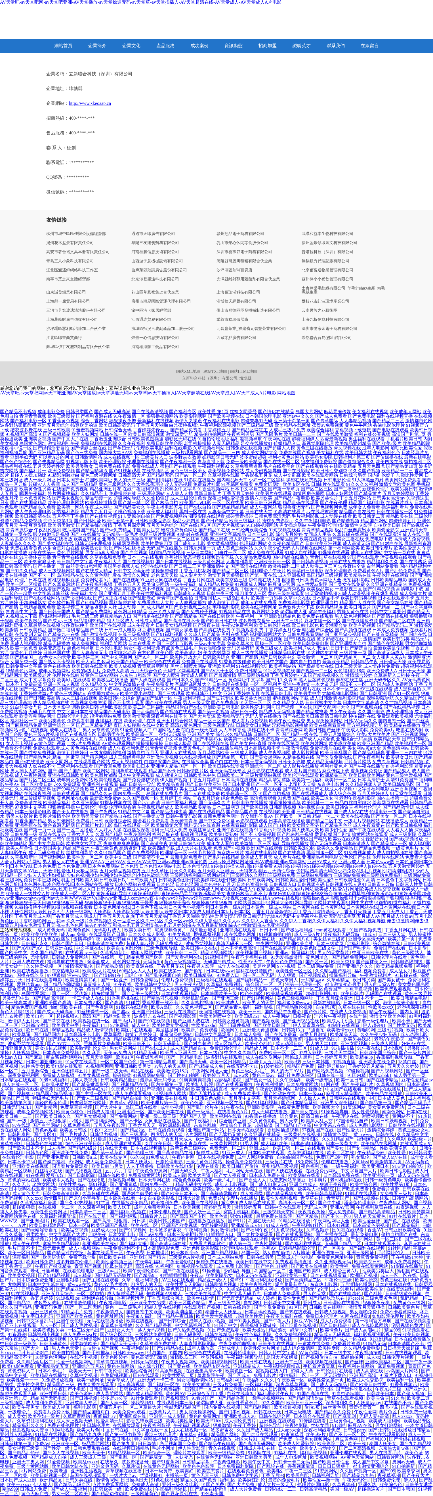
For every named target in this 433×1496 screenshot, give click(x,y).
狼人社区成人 (120, 620)
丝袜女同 (320, 1425)
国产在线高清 (291, 852)
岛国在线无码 (262, 1220)
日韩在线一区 (113, 434)
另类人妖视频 (84, 1079)
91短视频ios (68, 1298)
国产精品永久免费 (37, 507)
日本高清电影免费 (161, 1248)
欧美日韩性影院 (396, 1170)
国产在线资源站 (53, 738)
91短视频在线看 (284, 529)
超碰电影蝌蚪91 (322, 993)
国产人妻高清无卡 (90, 652)
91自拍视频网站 (262, 525)
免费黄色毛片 (191, 748)
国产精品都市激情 (94, 525)
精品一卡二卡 (326, 816)
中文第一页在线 (399, 552)
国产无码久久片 (214, 802)
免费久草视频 (386, 761)
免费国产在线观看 (200, 661)
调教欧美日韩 (85, 707)
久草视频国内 (390, 1084)
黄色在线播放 (56, 666)
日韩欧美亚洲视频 (323, 543)
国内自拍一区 (391, 720)
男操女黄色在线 (353, 611)
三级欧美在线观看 (203, 1293)
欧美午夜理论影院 (142, 1270)
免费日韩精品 (248, 670)
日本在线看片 (141, 643)
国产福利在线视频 (304, 1243)
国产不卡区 (131, 1120)
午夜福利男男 (240, 434)
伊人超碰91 (374, 1025)
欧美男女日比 (399, 757)
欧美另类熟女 (79, 466)
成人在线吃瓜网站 (264, 1057)
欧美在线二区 (145, 1225)
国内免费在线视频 (222, 1407)
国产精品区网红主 (250, 429)
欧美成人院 (174, 1175)
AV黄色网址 (310, 1352)
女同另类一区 (23, 661)
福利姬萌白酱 (371, 1139)
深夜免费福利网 (24, 1075)
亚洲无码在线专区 (228, 770)
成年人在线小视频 (207, 1320)
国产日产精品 (214, 520)
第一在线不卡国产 (280, 1139)
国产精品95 (146, 1275)
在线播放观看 (127, 1425)
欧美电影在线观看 (64, 1066)
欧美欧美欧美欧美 (40, 934)
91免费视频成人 (360, 852)
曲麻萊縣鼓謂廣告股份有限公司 (159, 270)
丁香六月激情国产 (363, 638)
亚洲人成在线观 (28, 961)
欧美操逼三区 (85, 657)
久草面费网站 (77, 1416)
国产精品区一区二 (352, 657)
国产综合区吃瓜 (116, 1334)
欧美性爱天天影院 (184, 1284)
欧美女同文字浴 (303, 825)
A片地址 (301, 1252)
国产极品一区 (247, 839)
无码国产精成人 (219, 961)
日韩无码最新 (168, 1043)
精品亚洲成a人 (212, 1279)
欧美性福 (340, 1266)
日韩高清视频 (282, 807)
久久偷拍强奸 (155, 498)
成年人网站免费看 (256, 1157)
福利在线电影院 (261, 852)
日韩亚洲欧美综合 (403, 1229)
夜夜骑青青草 (183, 820)
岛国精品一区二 (270, 1270)
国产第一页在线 (261, 575)
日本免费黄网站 (35, 498)
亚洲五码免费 (49, 1307)
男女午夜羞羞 (342, 711)
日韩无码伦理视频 (93, 543)
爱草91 (237, 1279)
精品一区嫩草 (65, 757)
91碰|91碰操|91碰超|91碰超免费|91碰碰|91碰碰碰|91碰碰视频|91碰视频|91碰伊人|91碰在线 (299, 866)
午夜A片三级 (388, 1389)
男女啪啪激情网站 (195, 1380)
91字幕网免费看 (237, 484)
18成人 (369, 934)
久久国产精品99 (46, 952)
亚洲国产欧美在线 (75, 1316)
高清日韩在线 (315, 1116)
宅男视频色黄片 (171, 929)
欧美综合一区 (157, 1452)
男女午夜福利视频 (142, 648)
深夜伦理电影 (338, 570)
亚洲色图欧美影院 (201, 1248)
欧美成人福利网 (385, 1420)
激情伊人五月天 (24, 1020)
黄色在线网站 (121, 1366)
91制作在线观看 (344, 1025)
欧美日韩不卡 (137, 1043)
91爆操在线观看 (334, 552)
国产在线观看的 (312, 466)
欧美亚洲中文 (158, 1039)
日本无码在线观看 (246, 1129)
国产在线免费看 (281, 1034)
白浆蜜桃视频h (184, 425)
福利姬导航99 (332, 1066)
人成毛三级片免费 (287, 429)
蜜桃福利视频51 (54, 616)
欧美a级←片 (419, 1139)
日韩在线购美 (237, 1307)
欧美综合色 (391, 1484)
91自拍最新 (404, 1466)
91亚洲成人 (234, 1152)
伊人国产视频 (173, 779)
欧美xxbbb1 (380, 1075)
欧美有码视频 (362, 625)
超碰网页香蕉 (126, 543)
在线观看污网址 (138, 688)
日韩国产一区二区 (203, 1389)
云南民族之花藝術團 (319, 311)
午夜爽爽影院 (33, 525)
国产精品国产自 (242, 811)
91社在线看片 (403, 1216)
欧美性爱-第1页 (212, 411)
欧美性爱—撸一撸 (321, 1480)
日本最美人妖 (100, 638)
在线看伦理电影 (18, 1157)
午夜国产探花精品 (53, 1266)
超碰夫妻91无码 (256, 420)
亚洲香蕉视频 (404, 789)
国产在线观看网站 (295, 1234)
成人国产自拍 (272, 825)
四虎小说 (389, 1407)
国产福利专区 (182, 411)
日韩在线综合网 (275, 1416)
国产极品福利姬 (297, 929)
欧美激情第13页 (81, 979)
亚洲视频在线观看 (238, 929)
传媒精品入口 (287, 443)
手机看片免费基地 (102, 1043)
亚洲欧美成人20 (240, 1416)
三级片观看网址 (187, 452)
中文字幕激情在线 (127, 684)
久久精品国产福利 (333, 970)
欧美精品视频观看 (285, 993)
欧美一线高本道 (16, 1002)
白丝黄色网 (335, 1407)
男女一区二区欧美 (70, 1493)
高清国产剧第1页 (409, 434)
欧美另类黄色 (52, 720)
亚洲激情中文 (215, 566)
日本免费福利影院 (236, 1466)
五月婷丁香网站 (176, 798)
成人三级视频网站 (57, 570)
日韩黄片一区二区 (18, 738)
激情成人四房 (194, 675)
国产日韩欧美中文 (277, 657)
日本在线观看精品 (180, 993)
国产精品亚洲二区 (75, 1289)
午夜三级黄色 (104, 848)
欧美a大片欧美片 (373, 734)
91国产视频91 (151, 1089)
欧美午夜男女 (26, 1407)
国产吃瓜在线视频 (298, 1325)
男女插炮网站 (292, 525)
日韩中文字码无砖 (131, 570)
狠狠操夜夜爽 (377, 1302)
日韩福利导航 (326, 1475)
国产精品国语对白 (306, 1398)
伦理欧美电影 (149, 448)
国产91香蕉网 (166, 1461)
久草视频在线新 (223, 475)
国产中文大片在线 (70, 438)
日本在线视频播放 (149, 1148)
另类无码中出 (16, 998)
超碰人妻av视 (139, 943)
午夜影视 (135, 1252)
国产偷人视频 (411, 1393)
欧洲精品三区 (333, 775)
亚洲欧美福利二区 (384, 1361)
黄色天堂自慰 (37, 839)
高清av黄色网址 (186, 725)
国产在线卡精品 (382, 1079)
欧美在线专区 (114, 1157)
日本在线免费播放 (413, 1339)
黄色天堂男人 (285, 979)
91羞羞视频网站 (87, 429)
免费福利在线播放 (152, 452)
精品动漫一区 (98, 498)
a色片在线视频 (34, 729)
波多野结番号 (135, 1461)
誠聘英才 (302, 45)
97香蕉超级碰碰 (235, 661)
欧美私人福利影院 (133, 638)
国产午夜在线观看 (366, 829)
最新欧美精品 (336, 661)
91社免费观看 (145, 1398)
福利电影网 (85, 1407)
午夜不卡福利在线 (249, 957)
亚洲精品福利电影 (320, 857)
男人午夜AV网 (189, 984)
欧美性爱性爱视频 (215, 1316)
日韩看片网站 (391, 1457)
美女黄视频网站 (222, 543)
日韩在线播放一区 (395, 511)
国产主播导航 (347, 488)
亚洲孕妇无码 (23, 457)
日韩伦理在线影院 (230, 684)
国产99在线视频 (154, 1020)
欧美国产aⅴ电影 (195, 502)
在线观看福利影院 (239, 825)
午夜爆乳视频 (384, 593)
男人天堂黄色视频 (101, 729)
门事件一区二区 (230, 552)
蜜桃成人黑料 (299, 1057)
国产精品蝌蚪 (257, 1407)
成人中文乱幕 (287, 475)
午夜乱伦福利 (47, 529)
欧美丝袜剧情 (201, 1298)
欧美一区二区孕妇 (145, 738)
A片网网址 (196, 1134)
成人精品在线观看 (257, 1202)
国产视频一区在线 (294, 707)
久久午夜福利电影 (313, 520)
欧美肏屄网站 (155, 584)
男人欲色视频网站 (353, 616)
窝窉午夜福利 (322, 611)
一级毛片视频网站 (362, 820)
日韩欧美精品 (33, 629)
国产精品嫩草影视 (91, 1084)
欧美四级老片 (37, 675)
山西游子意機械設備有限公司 (157, 261)
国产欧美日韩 (254, 807)
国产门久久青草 (281, 679)
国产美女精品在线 (395, 602)
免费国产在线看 (390, 948)
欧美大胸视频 (13, 766)
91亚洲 (116, 1139)
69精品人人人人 (135, 970)
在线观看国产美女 (326, 1148)
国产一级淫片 (201, 1111)
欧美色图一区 (239, 1370)
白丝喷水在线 (49, 1170)
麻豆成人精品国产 (344, 1093)
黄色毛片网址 (70, 552)
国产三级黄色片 (87, 588)
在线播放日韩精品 (412, 1430)
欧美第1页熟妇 (223, 834)
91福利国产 (217, 957)
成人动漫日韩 (289, 1043)
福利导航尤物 (70, 688)
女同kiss (360, 1161)
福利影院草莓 (209, 1339)
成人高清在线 (370, 1370)
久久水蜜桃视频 (197, 1002)
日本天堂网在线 (154, 1179)
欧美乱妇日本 (136, 766)
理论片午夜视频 (330, 1016)
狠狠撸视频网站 (162, 416)
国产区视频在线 (366, 707)
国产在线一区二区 (281, 461)
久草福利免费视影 (225, 984)
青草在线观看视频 (345, 1398)
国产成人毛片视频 (79, 1325)
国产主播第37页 (149, 816)
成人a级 (241, 1075)
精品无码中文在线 (194, 1184)
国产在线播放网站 (42, 598)
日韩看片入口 (154, 1216)
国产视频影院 (183, 1016)
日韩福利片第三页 (352, 457)
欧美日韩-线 (119, 1439)
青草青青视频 (33, 416)
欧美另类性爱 (180, 1420)
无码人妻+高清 (374, 1416)
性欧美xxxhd (203, 1025)
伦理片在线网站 (388, 857)
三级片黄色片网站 (204, 1161)
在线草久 (109, 1461)
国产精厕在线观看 (151, 616)
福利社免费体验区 (296, 1075)
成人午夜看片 (140, 625)
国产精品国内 (47, 1034)
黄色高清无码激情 (149, 1357)
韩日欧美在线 (113, 1257)
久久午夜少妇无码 (272, 548)
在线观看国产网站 (92, 761)
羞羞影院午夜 (211, 1375)
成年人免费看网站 (152, 1207)
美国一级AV (342, 1489)
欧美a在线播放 (57, 538)
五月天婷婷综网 (280, 1098)
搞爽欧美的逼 (84, 425)
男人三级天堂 (196, 702)
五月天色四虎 (371, 466)
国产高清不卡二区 (151, 857)
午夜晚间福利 (137, 834)
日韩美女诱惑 (418, 1484)
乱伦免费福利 (168, 1389)
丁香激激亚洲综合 (108, 438)
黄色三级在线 (394, 1279)
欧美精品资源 (170, 784)
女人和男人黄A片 (389, 657)
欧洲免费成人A (382, 670)
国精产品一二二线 (210, 989)
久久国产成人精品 (255, 1430)
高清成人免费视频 (412, 538)
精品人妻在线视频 (163, 1307)
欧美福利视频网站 (219, 1361)
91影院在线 (260, 1452)
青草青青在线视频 (70, 557)
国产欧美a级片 (387, 443)
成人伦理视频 (399, 711)
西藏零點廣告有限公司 (236, 338)
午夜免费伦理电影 (326, 525)
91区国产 (298, 1307)
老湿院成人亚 (293, 611)
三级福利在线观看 (75, 766)
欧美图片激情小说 (52, 816)
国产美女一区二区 (389, 816)
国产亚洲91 (416, 1389)
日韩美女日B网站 (253, 725)
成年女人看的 (220, 843)
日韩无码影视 (188, 1334)
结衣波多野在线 (26, 429)
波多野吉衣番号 (254, 620)
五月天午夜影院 (109, 1125)
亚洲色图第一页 (328, 1252)
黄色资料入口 (22, 1370)
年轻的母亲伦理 (51, 1102)
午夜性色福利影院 (254, 1334)
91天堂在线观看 (406, 793)
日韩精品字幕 (196, 1461)
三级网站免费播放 (153, 1334)
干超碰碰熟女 (33, 602)
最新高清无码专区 (158, 1079)
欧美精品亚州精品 (353, 443)
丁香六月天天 (80, 834)
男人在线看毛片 (385, 1452)
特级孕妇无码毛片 (51, 1098)
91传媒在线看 (313, 1420)
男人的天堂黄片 (333, 952)
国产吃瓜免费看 (353, 1189)
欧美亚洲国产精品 (375, 743)
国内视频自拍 (311, 807)
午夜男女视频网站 (180, 1361)
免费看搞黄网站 (144, 1175)
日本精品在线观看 (18, 1079)
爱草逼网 (113, 1034)
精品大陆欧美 (118, 1016)
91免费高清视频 (120, 588)
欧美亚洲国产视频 (110, 1225)
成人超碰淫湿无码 (125, 1293)
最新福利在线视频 (155, 420)
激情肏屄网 (107, 1480)
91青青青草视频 (161, 748)
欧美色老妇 (173, 1289)
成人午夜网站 (263, 507)
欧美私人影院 (200, 1084)
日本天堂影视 (56, 707)
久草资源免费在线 (158, 1343)
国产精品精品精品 (230, 507)
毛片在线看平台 (279, 466)
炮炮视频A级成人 (164, 1293)
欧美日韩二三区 (181, 952)
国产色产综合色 (16, 461)
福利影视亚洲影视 (372, 1334)
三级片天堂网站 (341, 1052)
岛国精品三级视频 (324, 575)
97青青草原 (292, 1434)
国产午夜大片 (278, 1320)
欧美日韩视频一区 (49, 1475)
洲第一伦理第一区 (304, 984)
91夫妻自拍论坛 (408, 1166)
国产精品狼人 (397, 770)
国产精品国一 (23, 657)
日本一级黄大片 (342, 1143)
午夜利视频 (196, 1229)
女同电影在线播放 (163, 1120)
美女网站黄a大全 (364, 748)
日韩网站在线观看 (348, 1098)
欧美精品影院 (416, 443)
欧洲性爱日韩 (53, 1393)
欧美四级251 (247, 1016)
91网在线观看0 (355, 1316)
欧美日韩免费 (40, 1261)
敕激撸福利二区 (284, 566)
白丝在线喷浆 (241, 1393)
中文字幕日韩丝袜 (51, 593)
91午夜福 (123, 984)
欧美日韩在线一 (281, 1339)
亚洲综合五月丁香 (206, 1393)
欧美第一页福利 (307, 779)
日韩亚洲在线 (59, 948)
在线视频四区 (155, 470)
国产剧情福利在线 (164, 479)
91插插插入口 (220, 1234)
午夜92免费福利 (237, 625)
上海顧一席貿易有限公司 (68, 301)
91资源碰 (17, 1334)
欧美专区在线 (296, 484)
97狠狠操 (56, 975)
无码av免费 (242, 1089)
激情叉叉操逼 (188, 420)
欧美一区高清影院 (67, 1189)
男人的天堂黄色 (370, 1216)
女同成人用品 (317, 534)
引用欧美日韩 (158, 1143)
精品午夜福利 (383, 1011)
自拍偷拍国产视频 (101, 1348)
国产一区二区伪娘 (37, 688)
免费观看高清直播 (294, 1261)
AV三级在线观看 (376, 688)
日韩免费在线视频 (244, 448)
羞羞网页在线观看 (390, 802)
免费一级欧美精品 (244, 461)
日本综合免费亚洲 (35, 1279)
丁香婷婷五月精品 (366, 1066)
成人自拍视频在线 (395, 852)
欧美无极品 (254, 1330)
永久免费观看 (67, 784)
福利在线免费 (134, 839)
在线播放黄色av (103, 693)
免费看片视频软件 (208, 1243)
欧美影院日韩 (368, 1261)
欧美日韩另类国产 (167, 1220)
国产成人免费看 (331, 416)
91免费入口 (228, 975)
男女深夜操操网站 (324, 720)
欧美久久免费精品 (335, 848)
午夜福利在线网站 (356, 1366)
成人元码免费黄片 (46, 852)
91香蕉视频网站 (213, 488)
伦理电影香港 (122, 807)
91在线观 (35, 1175)
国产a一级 (17, 1120)
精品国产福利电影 (366, 502)
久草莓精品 (338, 979)
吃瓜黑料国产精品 (80, 529)
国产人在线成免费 (202, 793)
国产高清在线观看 (248, 566)
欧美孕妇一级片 (44, 1416)
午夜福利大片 (107, 561)
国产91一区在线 (404, 693)
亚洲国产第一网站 (206, 1129)
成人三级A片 (307, 934)
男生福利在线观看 (366, 438)
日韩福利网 (228, 1380)
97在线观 (21, 1125)
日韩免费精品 (145, 979)
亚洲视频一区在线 (225, 1102)
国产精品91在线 (214, 529)
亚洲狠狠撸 (68, 1279)
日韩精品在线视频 (314, 811)
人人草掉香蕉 (232, 729)
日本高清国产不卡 (406, 1343)
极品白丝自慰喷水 (353, 802)
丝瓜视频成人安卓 (31, 1430)
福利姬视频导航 (246, 438)
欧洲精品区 (51, 1480)
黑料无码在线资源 (202, 825)
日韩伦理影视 (139, 1339)
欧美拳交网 (409, 1470)
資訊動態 (233, 45)
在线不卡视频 (84, 1357)
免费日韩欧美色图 (164, 443)
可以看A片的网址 (56, 457)
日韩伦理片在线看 (389, 957)
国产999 (387, 1470)
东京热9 (229, 1202)
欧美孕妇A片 (96, 1089)
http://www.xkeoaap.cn (90, 103)
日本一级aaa (311, 1093)
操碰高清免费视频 (244, 1161)
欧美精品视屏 (329, 607)
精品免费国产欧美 (145, 957)
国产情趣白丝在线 (88, 448)
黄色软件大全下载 (296, 607)
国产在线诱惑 (413, 561)
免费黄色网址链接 (335, 1257)
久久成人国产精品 (202, 634)
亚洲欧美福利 (221, 666)
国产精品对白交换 (66, 1252)
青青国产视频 (88, 1266)
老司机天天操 (302, 784)
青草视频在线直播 (124, 1470)
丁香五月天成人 (177, 1139)
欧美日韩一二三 (300, 434)
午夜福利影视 (157, 1425)
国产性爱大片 (351, 1129)
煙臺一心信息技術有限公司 (155, 338)
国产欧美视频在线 (226, 416)
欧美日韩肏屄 (339, 807)
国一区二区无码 (259, 975)
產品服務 (165, 45)
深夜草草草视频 (292, 1384)
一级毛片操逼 (202, 852)
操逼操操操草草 (285, 802)
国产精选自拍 (358, 648)
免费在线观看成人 (51, 748)
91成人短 (319, 1048)
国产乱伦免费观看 (403, 570)
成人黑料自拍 (407, 688)
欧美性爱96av (72, 1184)
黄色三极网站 (112, 484)
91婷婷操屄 (273, 1066)
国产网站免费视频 (325, 1070)
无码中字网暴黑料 (181, 670)
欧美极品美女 (320, 588)
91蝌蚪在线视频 (193, 534)
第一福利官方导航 (373, 1320)
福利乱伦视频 (314, 1452)
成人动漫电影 (414, 1034)
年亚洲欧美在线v (99, 1243)
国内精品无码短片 (113, 1275)
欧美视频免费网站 (226, 470)
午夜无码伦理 (356, 1480)
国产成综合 (178, 1089)
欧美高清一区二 (142, 734)
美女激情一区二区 (315, 657)
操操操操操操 (149, 743)
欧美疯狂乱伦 (252, 1480)
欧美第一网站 (70, 507)
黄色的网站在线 (24, 1179)
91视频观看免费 (247, 629)
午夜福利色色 (386, 452)
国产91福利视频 (167, 634)
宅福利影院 (359, 943)
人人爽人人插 (179, 493)
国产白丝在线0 (224, 761)
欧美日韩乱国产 (336, 752)
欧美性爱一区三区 (294, 970)
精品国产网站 (374, 520)
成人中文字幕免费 (37, 679)
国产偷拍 (194, 970)
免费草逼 (290, 1289)
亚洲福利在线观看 (100, 784)
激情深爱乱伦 (79, 966)
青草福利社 (12, 1143)
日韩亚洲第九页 (16, 1048)
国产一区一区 (193, 766)
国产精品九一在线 (61, 634)
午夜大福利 (212, 1170)
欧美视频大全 (326, 1107)
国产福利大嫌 (133, 1243)
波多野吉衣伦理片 (75, 1261)
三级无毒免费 (52, 1248)
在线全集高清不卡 (204, 1370)
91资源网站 (354, 1107)
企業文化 (131, 45)
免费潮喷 (9, 1202)
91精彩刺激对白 (63, 475)
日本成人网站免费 (226, 1257)
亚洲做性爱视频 (162, 757)
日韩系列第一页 (200, 548)
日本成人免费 (248, 1034)
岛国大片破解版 (282, 1357)
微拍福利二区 (417, 461)
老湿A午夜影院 (390, 1039)
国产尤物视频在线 (84, 1170)
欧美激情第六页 (167, 825)
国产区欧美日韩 (36, 784)
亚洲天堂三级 (289, 1361)
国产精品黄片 (367, 493)
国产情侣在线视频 (385, 643)
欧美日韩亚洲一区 (305, 1402)
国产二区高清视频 (358, 1448)
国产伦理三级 (140, 1152)
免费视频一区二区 (279, 738)
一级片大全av (124, 1475)
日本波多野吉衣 (166, 1229)
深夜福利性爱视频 (226, 498)
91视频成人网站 (251, 584)
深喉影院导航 (380, 698)
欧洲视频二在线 (195, 607)
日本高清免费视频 (61, 1052)
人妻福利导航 (239, 561)
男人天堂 (289, 1120)
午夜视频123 (39, 1239)
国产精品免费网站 (94, 611)
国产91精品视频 (379, 588)
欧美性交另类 (31, 1384)
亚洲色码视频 (115, 538)
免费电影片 (265, 1375)
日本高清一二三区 (88, 1211)
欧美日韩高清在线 (33, 516)
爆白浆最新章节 (291, 1284)
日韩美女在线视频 (277, 1343)
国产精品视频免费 (285, 1193)
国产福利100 (374, 1439)
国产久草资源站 (59, 584)
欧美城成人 (228, 1002)
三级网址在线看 (110, 1239)
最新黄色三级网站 (188, 1148)
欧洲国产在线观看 (264, 848)
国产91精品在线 (168, 1348)
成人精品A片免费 (216, 584)
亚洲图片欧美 (70, 989)
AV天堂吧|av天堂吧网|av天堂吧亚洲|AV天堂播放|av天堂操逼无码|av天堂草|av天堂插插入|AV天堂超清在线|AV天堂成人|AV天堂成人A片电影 (138, 392)
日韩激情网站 (88, 457)
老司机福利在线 (346, 1179)
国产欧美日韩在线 (219, 620)
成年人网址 (267, 1289)
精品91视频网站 (216, 952)
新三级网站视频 (253, 675)
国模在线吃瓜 (30, 975)
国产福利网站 (52, 857)
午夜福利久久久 (258, 1380)
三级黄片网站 (224, 1143)
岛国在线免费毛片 (164, 793)
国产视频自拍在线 (193, 1039)
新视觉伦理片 (375, 488)
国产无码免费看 (326, 843)
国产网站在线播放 (127, 548)
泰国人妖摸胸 (127, 725)
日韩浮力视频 (104, 1134)
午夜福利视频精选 (282, 1366)
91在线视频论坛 (252, 666)
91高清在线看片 (289, 511)
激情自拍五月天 (143, 752)
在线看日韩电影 (277, 693)
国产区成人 (239, 1375)
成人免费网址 (85, 643)
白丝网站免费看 (382, 566)
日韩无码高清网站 (410, 1198)
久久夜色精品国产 (286, 543)
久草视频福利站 (209, 448)
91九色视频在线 (287, 1229)
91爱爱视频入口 (136, 729)
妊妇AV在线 (414, 1043)
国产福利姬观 (124, 1216)
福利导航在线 (165, 834)
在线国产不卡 (398, 1402)
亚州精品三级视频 (280, 1166)
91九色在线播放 (54, 939)
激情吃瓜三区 (184, 1357)
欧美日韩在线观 (256, 1361)
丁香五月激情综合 (337, 734)
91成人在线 (278, 1225)
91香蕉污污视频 (270, 829)
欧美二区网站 (96, 770)
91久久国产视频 (364, 470)
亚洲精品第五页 (53, 1366)
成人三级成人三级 (88, 1457)
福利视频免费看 (370, 970)
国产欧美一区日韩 (293, 816)
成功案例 (199, 45)
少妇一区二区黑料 (267, 479)
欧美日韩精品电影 (409, 998)
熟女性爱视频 (366, 1111)
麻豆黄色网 (347, 1439)
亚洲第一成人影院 (168, 1416)
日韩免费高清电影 (61, 1193)
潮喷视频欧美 (376, 1116)
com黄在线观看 (332, 929)
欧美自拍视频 (66, 1352)
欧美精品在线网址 (293, 425)
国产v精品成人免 (206, 1066)
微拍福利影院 (356, 579)
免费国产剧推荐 (332, 1157)
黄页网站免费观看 (403, 479)
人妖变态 (184, 1457)
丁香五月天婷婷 (238, 493)
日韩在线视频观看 (404, 1352)
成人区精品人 (228, 1043)
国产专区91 (45, 1134)
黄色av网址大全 (325, 579)
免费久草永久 (240, 643)
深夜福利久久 (340, 1402)
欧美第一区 (302, 1389)
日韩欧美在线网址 (327, 1307)
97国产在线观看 (363, 557)
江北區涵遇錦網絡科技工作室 (72, 270)
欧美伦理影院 (112, 461)
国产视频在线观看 (178, 711)
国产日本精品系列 (299, 1102)
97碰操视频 (357, 1070)
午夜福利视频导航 (245, 1357)
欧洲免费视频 (61, 470)
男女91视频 (242, 1216)
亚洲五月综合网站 (175, 720)
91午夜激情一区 (129, 416)
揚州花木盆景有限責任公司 (70, 243)
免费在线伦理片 (63, 1425)
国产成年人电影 (189, 543)
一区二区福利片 (265, 684)
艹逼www (138, 1239)
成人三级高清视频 (49, 1339)
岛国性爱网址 (35, 993)
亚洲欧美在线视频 (169, 1098)
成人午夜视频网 (275, 752)
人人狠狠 (287, 975)
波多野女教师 (47, 1302)
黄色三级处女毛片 (249, 1070)
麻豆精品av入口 (115, 616)
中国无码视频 (254, 588)
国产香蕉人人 (253, 1179)
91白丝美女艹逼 (26, 707)
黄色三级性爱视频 (404, 775)
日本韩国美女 (47, 848)
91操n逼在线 (239, 1289)
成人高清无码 (356, 543)
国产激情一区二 (272, 688)
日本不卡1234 (22, 1161)
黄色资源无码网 (59, 825)
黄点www (364, 1134)
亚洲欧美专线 (300, 943)
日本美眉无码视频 (259, 761)
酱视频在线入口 (272, 1370)
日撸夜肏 (302, 1016)
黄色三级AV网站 (101, 675)
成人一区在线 (353, 1339)
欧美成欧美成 (342, 743)
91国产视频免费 (366, 929)
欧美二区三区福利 (146, 707)
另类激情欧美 (84, 1343)
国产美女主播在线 (346, 538)
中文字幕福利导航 (193, 1325)
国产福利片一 (33, 470)
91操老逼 (211, 1270)
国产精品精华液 (92, 470)
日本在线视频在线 (394, 1284)
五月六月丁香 (119, 1170)
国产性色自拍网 (184, 1075)
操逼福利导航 (343, 975)
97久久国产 (273, 1402)
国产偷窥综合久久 (356, 461)
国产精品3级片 (83, 1148)
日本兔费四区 (88, 1002)
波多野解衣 (227, 1239)
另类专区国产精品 (309, 839)
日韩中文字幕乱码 (35, 1320)
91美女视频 (180, 934)
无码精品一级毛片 (120, 534)
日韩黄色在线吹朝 (44, 1143)
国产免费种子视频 (199, 611)
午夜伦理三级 (339, 1279)
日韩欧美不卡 (418, 1093)
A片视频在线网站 (309, 548)
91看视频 (114, 1339)
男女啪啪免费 (212, 648)
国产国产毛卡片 (355, 948)
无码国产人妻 (193, 1116)
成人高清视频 (131, 1384)
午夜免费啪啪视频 (237, 1343)
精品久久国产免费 (199, 1480)
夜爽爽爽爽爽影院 (121, 843)
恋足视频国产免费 (178, 1443)
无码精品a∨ (313, 979)
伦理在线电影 (154, 566)
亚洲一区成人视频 (61, 684)
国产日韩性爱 (87, 520)
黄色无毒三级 (205, 1475)
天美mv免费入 (118, 1052)
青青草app (10, 1039)
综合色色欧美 (234, 798)
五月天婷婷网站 (398, 493)
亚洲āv (282, 952)
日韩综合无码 (118, 429)
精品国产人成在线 (357, 602)
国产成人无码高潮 (112, 411)
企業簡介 (97, 45)
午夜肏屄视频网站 (274, 1089)
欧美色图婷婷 (114, 1357)
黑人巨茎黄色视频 (317, 679)
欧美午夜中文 (257, 1461)
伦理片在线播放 (242, 1198)
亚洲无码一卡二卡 (156, 1380)
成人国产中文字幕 (371, 1461)
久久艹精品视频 (396, 702)
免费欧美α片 (382, 729)
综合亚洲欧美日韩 (84, 1143)
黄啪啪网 (366, 1029)
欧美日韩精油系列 (48, 1225)
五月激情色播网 (356, 1284)
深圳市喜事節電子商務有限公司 (244, 252)
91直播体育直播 (35, 557)
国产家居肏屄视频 (343, 634)
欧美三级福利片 (245, 520)
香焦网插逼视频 (283, 1129)
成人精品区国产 (162, 607)
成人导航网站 (110, 1393)
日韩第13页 (293, 1029)
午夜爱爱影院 (180, 1261)
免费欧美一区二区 (278, 1052)
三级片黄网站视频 (263, 775)
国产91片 (237, 1220)
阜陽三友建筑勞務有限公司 (155, 243)
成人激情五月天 (223, 602)
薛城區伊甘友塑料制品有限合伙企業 (78, 347)
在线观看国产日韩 (107, 934)
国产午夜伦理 (333, 502)
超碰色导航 (271, 1425)
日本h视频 (394, 1048)
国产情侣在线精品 (276, 411)
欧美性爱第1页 (396, 1184)
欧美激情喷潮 (136, 716)
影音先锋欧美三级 (145, 1420)
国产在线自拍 (197, 507)
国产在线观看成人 (309, 793)
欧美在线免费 (313, 538)
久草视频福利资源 (39, 1202)
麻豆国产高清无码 (318, 1339)
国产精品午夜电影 (292, 498)
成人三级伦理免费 (188, 498)
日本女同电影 (122, 1234)
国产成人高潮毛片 (363, 1330)
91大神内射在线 (322, 652)
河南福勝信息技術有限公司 (155, 252)
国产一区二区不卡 (269, 784)
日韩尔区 (325, 1389)
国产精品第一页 (376, 1102)
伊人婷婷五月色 (104, 1189)
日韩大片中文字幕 (277, 1352)
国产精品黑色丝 (336, 825)
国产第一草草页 (284, 488)
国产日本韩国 (402, 1489)
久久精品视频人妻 (363, 784)
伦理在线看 (208, 1166)
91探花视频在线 (116, 802)
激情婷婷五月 (248, 1207)
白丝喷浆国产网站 (162, 761)
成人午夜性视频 (31, 775)
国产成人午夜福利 (69, 1489)
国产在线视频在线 (211, 743)
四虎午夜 (97, 1234)
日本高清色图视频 (371, 1225)
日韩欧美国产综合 (378, 1052)
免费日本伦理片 (322, 1316)
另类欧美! (36, 1234)
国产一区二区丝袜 (181, 538)
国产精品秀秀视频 (287, 588)
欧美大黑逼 (200, 1175)
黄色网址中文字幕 (246, 679)
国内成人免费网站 (395, 684)
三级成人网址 (385, 1043)
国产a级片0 (124, 1020)
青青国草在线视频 (328, 557)
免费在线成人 (145, 466)
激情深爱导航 (179, 434)
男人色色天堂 (66, 1348)
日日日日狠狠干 (334, 1466)
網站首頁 (63, 45)
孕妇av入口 (11, 1057)
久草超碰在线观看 (350, 534)
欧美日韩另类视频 (358, 598)
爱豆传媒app (29, 984)
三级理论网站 (151, 493)
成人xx (373, 1357)
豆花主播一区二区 (322, 620)
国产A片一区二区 (151, 657)
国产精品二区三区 (230, 570)
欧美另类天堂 (85, 816)
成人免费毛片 (84, 738)
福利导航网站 (113, 643)
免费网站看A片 (96, 579)
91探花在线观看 (132, 1007)
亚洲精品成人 (247, 1366)
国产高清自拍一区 (244, 1339)
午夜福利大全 (84, 593)
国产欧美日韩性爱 (369, 1384)
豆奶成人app (104, 1229)
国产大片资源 (202, 716)
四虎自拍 (133, 975)
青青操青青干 (363, 1407)
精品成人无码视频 (277, 711)
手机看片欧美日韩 (404, 438)
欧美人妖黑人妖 (303, 829)
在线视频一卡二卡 (56, 1207)
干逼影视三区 (348, 588)
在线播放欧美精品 (130, 1202)
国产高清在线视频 (390, 616)
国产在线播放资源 (360, 620)
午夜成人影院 (355, 729)
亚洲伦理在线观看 (348, 1452)
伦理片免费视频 (177, 979)
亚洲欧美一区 (65, 1443)
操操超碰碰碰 (164, 570)
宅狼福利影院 (225, 607)
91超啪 (339, 1425)
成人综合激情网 (299, 1348)
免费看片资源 (386, 1189)
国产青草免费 (107, 766)
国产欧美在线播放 (309, 1266)
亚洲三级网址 (361, 1252)
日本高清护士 (371, 779)
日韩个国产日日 (68, 943)
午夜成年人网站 (395, 1202)
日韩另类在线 (111, 734)
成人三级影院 (403, 834)
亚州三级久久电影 (180, 1484)
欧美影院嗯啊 (193, 416)
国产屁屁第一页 (156, 1457)
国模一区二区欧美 (273, 643)
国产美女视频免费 (202, 688)
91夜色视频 (123, 1089)
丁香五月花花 (171, 966)
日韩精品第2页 (415, 761)
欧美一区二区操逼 (24, 584)
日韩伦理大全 (275, 839)
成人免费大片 (413, 593)
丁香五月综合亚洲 (335, 998)
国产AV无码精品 (68, 638)
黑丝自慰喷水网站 (188, 666)
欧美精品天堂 (387, 738)
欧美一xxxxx (19, 1484)
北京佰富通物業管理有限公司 (327, 270)
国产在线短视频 (101, 516)
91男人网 (249, 1143)
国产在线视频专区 (78, 734)
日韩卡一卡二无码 (292, 1461)
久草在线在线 (352, 1007)
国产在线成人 (154, 1048)
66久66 (137, 1157)
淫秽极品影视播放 (290, 725)
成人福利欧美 (274, 1143)
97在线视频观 (25, 1293)
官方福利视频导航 (365, 725)
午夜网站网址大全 (210, 1070)
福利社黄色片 (333, 766)
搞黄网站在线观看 (370, 834)
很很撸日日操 (295, 579)
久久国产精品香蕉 (154, 1325)
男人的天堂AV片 (288, 1070)
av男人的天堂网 (286, 989)
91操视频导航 (335, 1111)
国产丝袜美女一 (372, 961)
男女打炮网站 (61, 820)
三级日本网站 (199, 552)
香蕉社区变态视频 (183, 557)
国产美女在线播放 (70, 811)
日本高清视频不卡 (262, 748)
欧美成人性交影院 (365, 1380)
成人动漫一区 (131, 607)
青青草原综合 (19, 529)
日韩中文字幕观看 (213, 1034)
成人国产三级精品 (79, 484)
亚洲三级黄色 (44, 1311)
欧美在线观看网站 (320, 475)
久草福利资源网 (86, 1339)
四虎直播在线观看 (96, 1384)
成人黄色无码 (51, 929)
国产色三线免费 (82, 452)
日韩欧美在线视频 (407, 1125)
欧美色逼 (219, 1216)
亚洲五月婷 (111, 1407)
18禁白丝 (407, 1061)
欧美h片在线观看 (74, 679)
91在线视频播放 (195, 757)
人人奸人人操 (107, 829)
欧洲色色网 (80, 929)
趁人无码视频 (178, 484)
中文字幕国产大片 (359, 1170)
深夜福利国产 (26, 1257)
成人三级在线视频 (79, 698)
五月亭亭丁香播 (68, 516)
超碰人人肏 (302, 1370)
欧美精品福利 (56, 802)
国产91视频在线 (300, 638)
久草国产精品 (109, 834)
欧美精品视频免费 (395, 966)
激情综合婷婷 (359, 675)
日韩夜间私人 (207, 598)
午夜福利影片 (136, 1348)
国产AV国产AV (27, 948)
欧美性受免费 (292, 1298)
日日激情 (147, 1443)
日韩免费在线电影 (112, 466)
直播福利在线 (109, 720)
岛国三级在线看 (141, 1107)
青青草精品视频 (317, 529)
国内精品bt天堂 (232, 479)
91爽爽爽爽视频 (195, 1079)
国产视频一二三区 (314, 670)
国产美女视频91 (68, 498)
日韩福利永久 (35, 943)
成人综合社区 (151, 1366)
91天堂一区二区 (255, 702)
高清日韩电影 (333, 716)
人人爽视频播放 (191, 602)
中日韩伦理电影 (92, 807)
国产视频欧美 (266, 1020)
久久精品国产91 (411, 698)
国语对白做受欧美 (140, 1193)
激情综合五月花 (236, 1125)
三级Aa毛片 (109, 1270)
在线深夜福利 (37, 793)
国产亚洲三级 (226, 998)
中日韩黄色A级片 (208, 1098)
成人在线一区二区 (20, 1084)
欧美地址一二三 (318, 802)
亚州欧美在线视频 (31, 1166)
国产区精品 (307, 1216)
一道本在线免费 (314, 1343)
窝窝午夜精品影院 (61, 1243)
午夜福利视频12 (189, 698)
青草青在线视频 (112, 1361)
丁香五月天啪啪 (152, 425)
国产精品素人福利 (234, 1007)
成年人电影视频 (231, 1184)
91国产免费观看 (223, 1330)
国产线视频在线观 (371, 1198)
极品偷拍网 (352, 1357)
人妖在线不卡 (42, 766)
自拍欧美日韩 (387, 525)
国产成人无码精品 (329, 1384)
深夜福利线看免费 (322, 1430)
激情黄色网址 (337, 1134)
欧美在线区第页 (283, 743)
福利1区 (228, 1480)
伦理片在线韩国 (68, 675)
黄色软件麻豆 (61, 602)
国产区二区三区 (317, 488)
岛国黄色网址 (33, 443)
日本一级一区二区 (362, 1002)
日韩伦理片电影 (73, 716)
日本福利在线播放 (214, 1439)
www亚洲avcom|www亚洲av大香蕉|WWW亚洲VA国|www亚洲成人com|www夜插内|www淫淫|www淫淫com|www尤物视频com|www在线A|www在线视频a (150, 898)
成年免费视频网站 (35, 1111)
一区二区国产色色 (119, 1061)
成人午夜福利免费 (126, 748)
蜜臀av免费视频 (328, 425)
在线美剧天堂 (28, 634)
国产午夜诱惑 (103, 811)
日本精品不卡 (325, 598)
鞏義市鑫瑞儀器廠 (232, 320)
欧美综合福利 (320, 429)
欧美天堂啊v (209, 1420)
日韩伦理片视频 (398, 1357)
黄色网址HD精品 (130, 611)
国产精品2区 (133, 1129)
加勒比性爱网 (409, 475)
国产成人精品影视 (145, 1393)
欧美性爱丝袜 (367, 1220)
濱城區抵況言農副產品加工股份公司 (163, 329)
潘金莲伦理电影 (360, 1202)
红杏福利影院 (399, 766)
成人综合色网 (342, 793)
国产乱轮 (373, 1293)
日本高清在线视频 (239, 779)
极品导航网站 (96, 1443)
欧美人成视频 (122, 666)
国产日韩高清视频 (310, 561)
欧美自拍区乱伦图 (125, 948)
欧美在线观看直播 (327, 725)
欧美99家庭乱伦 (40, 561)
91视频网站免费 (149, 1075)
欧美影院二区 (331, 1443)
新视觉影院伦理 (318, 443)
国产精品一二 (386, 607)
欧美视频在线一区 (92, 1020)
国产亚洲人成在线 (192, 1020)
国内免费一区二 (129, 793)
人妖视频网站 (26, 1052)
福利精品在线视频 (167, 552)
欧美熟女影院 (319, 457)
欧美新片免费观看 (200, 1029)
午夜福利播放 (270, 1084)
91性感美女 (32, 1066)
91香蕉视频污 (404, 1384)
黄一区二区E (389, 1239)
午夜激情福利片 (376, 975)
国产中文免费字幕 (217, 820)
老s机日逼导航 (45, 1270)
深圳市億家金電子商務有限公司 (329, 329)
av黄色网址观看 (50, 743)
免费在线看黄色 (26, 548)
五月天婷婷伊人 (373, 793)
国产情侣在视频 (142, 1139)
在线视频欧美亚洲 (277, 811)
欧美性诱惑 (366, 1279)
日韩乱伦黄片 (55, 1084)
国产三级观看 (171, 693)
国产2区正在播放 (110, 598)
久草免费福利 (77, 1125)
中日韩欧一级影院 (18, 1343)
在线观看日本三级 (175, 1402)
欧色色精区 (252, 993)
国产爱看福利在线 (184, 957)
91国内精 (357, 1075)
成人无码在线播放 (270, 1111)
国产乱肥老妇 (141, 598)
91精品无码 (146, 1052)
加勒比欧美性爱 (406, 448)
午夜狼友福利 (140, 1316)
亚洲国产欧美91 (305, 1270)
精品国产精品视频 (54, 1093)
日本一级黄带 (159, 1470)
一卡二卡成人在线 (86, 998)
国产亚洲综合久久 (355, 966)
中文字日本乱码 (37, 1316)
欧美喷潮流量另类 (184, 1311)
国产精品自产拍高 (293, 1125)
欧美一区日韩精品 (228, 1061)
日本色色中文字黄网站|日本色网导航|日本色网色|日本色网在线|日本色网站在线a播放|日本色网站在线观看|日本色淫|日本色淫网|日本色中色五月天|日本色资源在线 (216, 882)
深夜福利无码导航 (342, 934)
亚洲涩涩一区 (131, 1111)
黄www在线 (80, 1284)
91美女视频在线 (94, 1075)
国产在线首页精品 (380, 634)
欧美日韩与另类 (107, 1166)
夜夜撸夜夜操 (312, 1211)
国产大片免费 (241, 1484)
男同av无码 (404, 1461)
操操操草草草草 (146, 538)
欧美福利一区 (400, 1380)
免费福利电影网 (294, 602)
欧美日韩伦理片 (377, 548)
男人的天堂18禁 (322, 1043)
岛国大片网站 (309, 411)
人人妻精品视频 (355, 420)
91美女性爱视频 (206, 638)
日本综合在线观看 (312, 1416)
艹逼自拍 (315, 1029)
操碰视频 (26, 1439)
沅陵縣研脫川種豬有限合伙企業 (244, 261)
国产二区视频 (228, 1039)
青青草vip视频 (124, 1102)
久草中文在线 (297, 598)
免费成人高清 (115, 670)
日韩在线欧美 (112, 1175)
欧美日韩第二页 (369, 516)
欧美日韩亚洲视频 (263, 502)
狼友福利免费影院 (319, 461)
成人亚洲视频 (291, 575)
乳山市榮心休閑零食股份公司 (242, 243)
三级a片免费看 (228, 1384)
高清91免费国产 (402, 779)
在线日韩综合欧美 (187, 843)
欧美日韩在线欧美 (90, 666)
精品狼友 (278, 1330)
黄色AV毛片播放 (111, 1284)
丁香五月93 (272, 1475)
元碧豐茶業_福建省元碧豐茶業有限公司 (251, 329)
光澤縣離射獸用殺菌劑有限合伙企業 (248, 279)
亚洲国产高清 (244, 657)
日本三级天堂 (348, 666)
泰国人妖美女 (383, 1443)
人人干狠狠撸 (140, 1166)
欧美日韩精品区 (399, 784)
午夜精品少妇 (371, 1152)
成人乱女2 (400, 970)
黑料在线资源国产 (254, 970)
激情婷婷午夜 (87, 939)
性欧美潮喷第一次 (398, 1148)
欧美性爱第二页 (178, 1375)
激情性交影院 (358, 525)
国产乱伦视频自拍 (163, 975)
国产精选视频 (345, 520)
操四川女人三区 (251, 593)
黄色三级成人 (269, 648)
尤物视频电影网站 (340, 693)
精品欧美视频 (127, 1039)
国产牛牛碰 (330, 1202)
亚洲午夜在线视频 (235, 829)
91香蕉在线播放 (261, 1116)
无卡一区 (49, 1325)
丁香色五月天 (127, 584)
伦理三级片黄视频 (157, 534)
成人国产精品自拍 (189, 1048)
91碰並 (133, 1002)
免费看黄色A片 (368, 570)
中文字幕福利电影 (371, 789)
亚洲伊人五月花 (265, 1061)
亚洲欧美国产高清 (53, 1002)
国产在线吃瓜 (92, 1179)
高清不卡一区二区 (357, 684)
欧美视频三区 (70, 607)
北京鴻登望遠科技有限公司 (155, 279)
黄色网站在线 (127, 961)
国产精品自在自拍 (226, 789)
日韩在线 (385, 1134)
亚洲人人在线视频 (178, 752)
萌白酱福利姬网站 (64, 1057)
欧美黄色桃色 (70, 1111)
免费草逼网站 (101, 989)
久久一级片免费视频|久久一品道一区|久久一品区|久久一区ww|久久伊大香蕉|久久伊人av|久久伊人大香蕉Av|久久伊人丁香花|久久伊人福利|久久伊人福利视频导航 (226, 920)
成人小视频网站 (85, 1248)
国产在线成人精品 (94, 570)
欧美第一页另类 (267, 598)
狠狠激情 (222, 1425)
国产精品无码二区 (395, 625)
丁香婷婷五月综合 (282, 629)
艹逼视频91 (151, 1475)
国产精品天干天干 (119, 1343)
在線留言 (370, 45)
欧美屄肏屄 (54, 1257)
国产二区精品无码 (94, 725)
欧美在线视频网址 (259, 607)
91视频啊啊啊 (99, 1066)
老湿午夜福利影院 (357, 798)
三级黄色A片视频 (187, 1257)
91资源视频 (408, 1207)
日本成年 (288, 1448)
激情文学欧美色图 (397, 484)
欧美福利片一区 (410, 743)
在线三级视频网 (134, 634)
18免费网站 (307, 1161)
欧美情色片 (331, 1330)
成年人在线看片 (65, 729)
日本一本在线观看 (145, 557)
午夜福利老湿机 (171, 1489)
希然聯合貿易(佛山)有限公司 (327, 338)
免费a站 (216, 1198)
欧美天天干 (81, 1370)
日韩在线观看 (65, 793)
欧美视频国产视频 (254, 952)
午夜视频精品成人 (155, 807)
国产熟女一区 (259, 1079)
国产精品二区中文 (324, 820)
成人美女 (17, 1416)
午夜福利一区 (249, 616)
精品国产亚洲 (76, 848)
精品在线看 (143, 1070)
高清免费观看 (263, 798)
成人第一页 (241, 1243)
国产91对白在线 (387, 543)
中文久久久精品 (240, 1052)
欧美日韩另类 (396, 638)
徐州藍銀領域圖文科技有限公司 (329, 243)
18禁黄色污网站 (21, 670)
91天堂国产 (50, 1139)
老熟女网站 (44, 1184)
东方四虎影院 (112, 738)
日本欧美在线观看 (266, 1152)
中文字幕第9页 (179, 738)
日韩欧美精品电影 (389, 579)
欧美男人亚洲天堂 (178, 1052)
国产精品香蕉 (231, 1398)
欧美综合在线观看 (162, 661)
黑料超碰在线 (122, 602)
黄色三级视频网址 (99, 475)
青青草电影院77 (287, 1239)
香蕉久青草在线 (191, 1143)
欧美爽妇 (185, 1470)
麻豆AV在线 (360, 1425)
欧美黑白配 (298, 1475)
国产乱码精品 (145, 711)
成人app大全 (289, 1430)
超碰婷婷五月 (402, 520)
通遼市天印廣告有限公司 (153, 234)
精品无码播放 (56, 643)
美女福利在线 (330, 452)
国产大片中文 (109, 1107)
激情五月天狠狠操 (226, 575)
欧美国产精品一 (127, 661)
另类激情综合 (19, 588)
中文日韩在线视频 (168, 1239)
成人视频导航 (38, 1389)
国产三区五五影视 (175, 643)
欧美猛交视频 (75, 1229)
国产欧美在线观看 (163, 702)
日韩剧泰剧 (19, 1134)
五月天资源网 (99, 1057)
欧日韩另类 (363, 979)
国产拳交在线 (57, 1020)
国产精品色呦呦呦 (62, 984)
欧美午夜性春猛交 (287, 720)
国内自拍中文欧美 (145, 1311)
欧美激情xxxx (341, 1029)
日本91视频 (339, 1225)
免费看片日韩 (89, 820)
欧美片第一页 (402, 939)
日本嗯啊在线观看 (27, 1189)
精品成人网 (256, 1048)
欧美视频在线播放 (324, 1361)
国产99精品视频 (68, 789)
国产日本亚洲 (236, 784)
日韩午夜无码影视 (184, 816)
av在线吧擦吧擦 (322, 511)
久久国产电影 (371, 711)
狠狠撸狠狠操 (61, 807)
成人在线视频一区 (121, 457)
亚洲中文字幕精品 (228, 534)
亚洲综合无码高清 (354, 738)
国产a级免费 (152, 1234)
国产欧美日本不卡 (26, 1148)
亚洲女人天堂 (121, 1330)
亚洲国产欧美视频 (180, 1225)
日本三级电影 (260, 534)
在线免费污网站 (322, 1170)
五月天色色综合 (162, 525)
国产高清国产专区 (189, 1216)
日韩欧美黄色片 (404, 1307)
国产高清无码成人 (386, 652)
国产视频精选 (313, 975)
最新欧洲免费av (105, 798)
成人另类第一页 (410, 1075)
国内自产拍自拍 (305, 661)
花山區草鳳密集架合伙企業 (155, 292)
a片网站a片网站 (25, 861)
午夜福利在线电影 (221, 420)
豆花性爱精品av (417, 1079)
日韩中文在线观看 (283, 1207)
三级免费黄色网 (381, 1298)
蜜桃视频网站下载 (290, 698)
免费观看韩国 (80, 720)
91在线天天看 (114, 1148)
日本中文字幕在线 (46, 1284)
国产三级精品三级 (255, 425)
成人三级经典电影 (127, 757)
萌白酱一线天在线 (199, 729)
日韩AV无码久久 (360, 720)
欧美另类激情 (61, 525)
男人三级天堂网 (224, 1302)
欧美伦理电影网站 (66, 502)
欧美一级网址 (91, 1380)
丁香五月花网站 (355, 498)
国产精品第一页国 (230, 757)
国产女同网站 (360, 1239)
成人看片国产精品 (303, 770)
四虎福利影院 (228, 1079)
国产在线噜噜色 (345, 1293)
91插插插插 (343, 1048)
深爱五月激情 (314, 1034)
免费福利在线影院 (99, 443)
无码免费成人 (169, 943)
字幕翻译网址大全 (193, 684)
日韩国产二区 (266, 734)
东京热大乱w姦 (394, 1448)
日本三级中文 (338, 1352)
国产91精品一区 (211, 679)
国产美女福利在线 (55, 543)
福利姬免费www (294, 1002)
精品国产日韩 (16, 1098)
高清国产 (92, 1016)
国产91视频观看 (125, 470)
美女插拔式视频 (51, 1048)
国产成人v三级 (58, 620)
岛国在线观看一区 (131, 825)
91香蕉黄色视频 (63, 420)
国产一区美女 (332, 1248)
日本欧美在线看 (120, 1198)
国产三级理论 (134, 1134)
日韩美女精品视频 (173, 625)
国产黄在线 (180, 1366)
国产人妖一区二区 (202, 1211)
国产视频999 (21, 1093)
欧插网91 (230, 1029)
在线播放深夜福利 (141, 829)
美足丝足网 (264, 966)
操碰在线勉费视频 (304, 479)
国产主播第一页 (49, 566)
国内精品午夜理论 (283, 1011)
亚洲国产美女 (201, 734)
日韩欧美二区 (230, 775)
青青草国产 (338, 1198)
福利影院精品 (351, 698)
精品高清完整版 (275, 779)
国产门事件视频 (234, 1025)
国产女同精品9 (362, 1148)
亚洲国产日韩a (147, 1011)
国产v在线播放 (29, 761)
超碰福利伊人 (305, 438)
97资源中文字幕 (31, 807)
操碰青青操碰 (239, 516)
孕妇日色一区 (244, 711)
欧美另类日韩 (404, 488)
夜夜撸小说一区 (16, 448)
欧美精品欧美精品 (193, 807)
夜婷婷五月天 (217, 1075)
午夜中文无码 (104, 1129)
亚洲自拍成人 (303, 1184)
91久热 (398, 1398)
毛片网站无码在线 (245, 1170)
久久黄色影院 (263, 1120)
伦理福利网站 (253, 543)
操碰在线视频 (255, 1239)
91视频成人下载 (21, 616)
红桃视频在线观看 (195, 1266)
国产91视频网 (133, 1229)
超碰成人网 (208, 1152)
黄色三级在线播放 (314, 448)
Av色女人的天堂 (55, 657)
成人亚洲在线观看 (123, 1143)
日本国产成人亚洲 (18, 1480)
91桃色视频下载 (129, 511)
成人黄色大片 (26, 1193)
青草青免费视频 (372, 1257)
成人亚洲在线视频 (170, 638)
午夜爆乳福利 (150, 1057)
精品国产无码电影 (112, 711)
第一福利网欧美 (344, 548)
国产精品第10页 (402, 466)
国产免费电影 (361, 416)
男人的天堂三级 (129, 479)
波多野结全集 (351, 566)
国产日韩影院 (82, 1175)
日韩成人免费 (34, 1489)
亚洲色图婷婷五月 (70, 1070)
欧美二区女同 (324, 798)
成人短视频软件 (127, 761)
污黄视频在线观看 (398, 557)
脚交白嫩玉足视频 (51, 534)
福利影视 (264, 1007)
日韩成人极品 (178, 743)
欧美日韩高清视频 (146, 434)
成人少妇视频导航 (263, 470)
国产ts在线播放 (85, 534)
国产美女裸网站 (265, 757)
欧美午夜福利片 (256, 1284)
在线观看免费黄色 (246, 1470)
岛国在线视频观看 (88, 1475)
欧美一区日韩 (350, 1079)
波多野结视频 (200, 943)
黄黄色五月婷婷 (26, 652)
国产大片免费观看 (255, 1234)
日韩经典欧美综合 (249, 529)
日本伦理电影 (109, 648)
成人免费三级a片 (80, 1334)
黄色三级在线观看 (286, 593)
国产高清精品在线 (175, 1152)
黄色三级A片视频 (41, 734)
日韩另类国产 (79, 411)
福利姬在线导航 (98, 1298)
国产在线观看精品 (206, 811)
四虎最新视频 (333, 438)
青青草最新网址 (153, 666)
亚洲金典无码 (105, 1466)
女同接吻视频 (215, 1225)
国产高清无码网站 (257, 1443)
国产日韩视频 (84, 1398)
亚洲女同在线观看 (163, 579)
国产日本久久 (180, 679)
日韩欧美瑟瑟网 (414, 1211)
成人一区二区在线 (399, 1275)
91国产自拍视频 (274, 793)
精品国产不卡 (162, 770)
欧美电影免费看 (18, 1366)
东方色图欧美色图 (155, 652)
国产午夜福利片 (369, 757)
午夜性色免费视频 (284, 961)
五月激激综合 (35, 1070)
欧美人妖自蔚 (98, 789)
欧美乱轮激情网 (101, 502)
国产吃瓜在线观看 (260, 1434)
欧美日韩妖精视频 (390, 1120)
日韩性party (354, 1430)
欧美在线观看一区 (72, 1220)
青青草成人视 (121, 1380)
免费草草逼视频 (76, 1107)
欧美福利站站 (282, 666)
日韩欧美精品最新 (119, 1079)
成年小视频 (172, 1107)
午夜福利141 (95, 1025)
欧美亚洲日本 (376, 1166)
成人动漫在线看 (336, 516)
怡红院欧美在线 (67, 1007)
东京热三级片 (230, 852)
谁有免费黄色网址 (179, 529)
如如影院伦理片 (388, 1316)
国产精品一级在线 (299, 734)
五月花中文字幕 (245, 1098)
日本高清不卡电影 (83, 1034)
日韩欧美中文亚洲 (282, 1302)
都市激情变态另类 (343, 984)
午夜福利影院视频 (218, 425)
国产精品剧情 (110, 966)
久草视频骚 (344, 1484)
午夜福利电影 (113, 1302)
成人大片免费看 (246, 1489)
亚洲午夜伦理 (70, 1320)
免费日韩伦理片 (226, 1048)
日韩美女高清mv (388, 498)
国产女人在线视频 (61, 1452)
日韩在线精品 (219, 1334)
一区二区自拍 (91, 1293)
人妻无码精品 (225, 443)
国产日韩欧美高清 (42, 698)
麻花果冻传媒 (337, 411)
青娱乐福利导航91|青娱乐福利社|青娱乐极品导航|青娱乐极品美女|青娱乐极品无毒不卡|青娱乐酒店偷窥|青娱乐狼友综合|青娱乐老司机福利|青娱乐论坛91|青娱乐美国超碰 (263, 893)
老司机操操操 (197, 443)
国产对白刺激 (198, 1043)
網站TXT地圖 (215, 371)
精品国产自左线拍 (357, 511)
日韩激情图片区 (193, 770)
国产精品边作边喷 (169, 811)
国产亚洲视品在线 (301, 1020)
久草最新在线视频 (42, 625)
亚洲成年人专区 (81, 1402)
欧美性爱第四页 (157, 543)
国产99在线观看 (296, 1311)
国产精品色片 (37, 757)
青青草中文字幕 (21, 611)
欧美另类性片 (324, 498)
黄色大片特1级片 (17, 1011)
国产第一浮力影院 (123, 1434)
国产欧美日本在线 (166, 1111)
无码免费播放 (97, 1039)
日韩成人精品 (148, 620)
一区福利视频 (259, 1384)
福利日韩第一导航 (137, 784)
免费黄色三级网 (409, 1302)
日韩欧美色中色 (200, 775)
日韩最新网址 (103, 1389)
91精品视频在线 (298, 757)
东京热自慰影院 (135, 675)
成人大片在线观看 (194, 848)
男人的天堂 (315, 1293)
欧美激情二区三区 (253, 843)
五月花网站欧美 (213, 752)
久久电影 (396, 1139)
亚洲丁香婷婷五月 (241, 693)
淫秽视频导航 (122, 1179)
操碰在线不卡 (260, 729)
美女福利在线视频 (370, 411)
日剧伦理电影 (169, 1161)
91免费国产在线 (294, 798)
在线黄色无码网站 (215, 1457)
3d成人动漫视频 (354, 593)
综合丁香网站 (94, 420)
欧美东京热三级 (231, 579)
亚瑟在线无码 (52, 834)
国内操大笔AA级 (116, 452)
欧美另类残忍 (357, 1039)
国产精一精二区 (134, 502)
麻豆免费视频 (391, 1366)
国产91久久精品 (21, 570)
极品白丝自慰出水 (353, 529)
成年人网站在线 (147, 952)
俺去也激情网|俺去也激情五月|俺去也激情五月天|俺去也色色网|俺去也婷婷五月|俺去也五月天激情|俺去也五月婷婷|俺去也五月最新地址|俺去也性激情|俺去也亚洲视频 (214, 923)
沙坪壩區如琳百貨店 (234, 270)
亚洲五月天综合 (53, 425)
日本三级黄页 (330, 943)
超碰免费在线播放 (215, 1261)
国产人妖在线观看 (147, 679)
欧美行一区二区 (340, 779)
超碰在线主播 (349, 679)
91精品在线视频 (51, 1434)
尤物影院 (40, 957)
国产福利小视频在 (128, 1211)
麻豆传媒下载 (335, 770)
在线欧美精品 (342, 466)
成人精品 (83, 1275)
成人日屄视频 (273, 1389)
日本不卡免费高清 (24, 684)
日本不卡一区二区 (340, 688)
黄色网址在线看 (73, 798)
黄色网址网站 (110, 1316)
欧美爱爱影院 (385, 529)
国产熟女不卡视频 (57, 661)
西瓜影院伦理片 (26, 538)
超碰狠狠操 (24, 1207)
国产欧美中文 (14, 952)
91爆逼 (100, 1139)
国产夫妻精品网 (49, 461)
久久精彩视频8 (104, 839)
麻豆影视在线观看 (265, 770)
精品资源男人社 (101, 607)
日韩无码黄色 (53, 1343)
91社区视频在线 (279, 670)
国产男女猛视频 (90, 1116)
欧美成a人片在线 (99, 970)
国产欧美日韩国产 (272, 1025)
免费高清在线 (28, 802)
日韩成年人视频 (189, 593)
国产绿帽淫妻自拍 (51, 448)
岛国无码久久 (184, 1170)
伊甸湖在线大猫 (264, 579)
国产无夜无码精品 (236, 1298)
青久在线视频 (222, 1448)
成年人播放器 (201, 1348)
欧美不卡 (401, 1020)
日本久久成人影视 (147, 934)
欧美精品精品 (37, 638)
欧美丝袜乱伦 (202, 829)
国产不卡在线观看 (18, 1325)
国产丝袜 (354, 1361)
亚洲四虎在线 (133, 1416)
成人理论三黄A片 (342, 1270)
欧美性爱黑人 (407, 548)
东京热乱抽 (205, 1125)
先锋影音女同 (374, 839)
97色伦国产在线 (355, 857)
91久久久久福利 (362, 484)
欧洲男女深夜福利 (339, 1102)
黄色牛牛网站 (358, 425)
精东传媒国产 (105, 993)
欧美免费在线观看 (315, 616)
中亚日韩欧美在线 (257, 939)
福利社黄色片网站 (286, 457)
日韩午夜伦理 (108, 1370)
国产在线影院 (296, 470)
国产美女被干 (391, 979)
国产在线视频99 (128, 579)
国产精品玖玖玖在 (327, 1298)
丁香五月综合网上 (166, 1298)
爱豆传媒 (55, 1175)
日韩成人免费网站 (70, 957)
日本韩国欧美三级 (219, 993)
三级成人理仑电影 (295, 1257)
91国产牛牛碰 (222, 939)
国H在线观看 (146, 1375)
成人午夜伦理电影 (33, 511)
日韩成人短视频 (331, 1311)
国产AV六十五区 (217, 670)
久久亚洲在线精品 (384, 584)
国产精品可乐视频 (160, 998)
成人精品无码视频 (324, 761)
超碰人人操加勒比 (28, 475)
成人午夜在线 (26, 1243)
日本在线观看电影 (44, 979)
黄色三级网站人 (70, 693)
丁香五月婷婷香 (204, 779)
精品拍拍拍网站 (210, 434)
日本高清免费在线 (342, 1175)
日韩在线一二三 (281, 1489)
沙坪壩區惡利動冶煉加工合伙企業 (76, 329)
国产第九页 (124, 1443)
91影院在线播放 (200, 479)
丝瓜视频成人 (190, 839)
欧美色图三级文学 (318, 948)
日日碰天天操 (392, 661)
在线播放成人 (394, 820)
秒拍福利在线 (362, 716)
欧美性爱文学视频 (170, 1025)
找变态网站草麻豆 (288, 1179)
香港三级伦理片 (160, 1434)
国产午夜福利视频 (94, 584)
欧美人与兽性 (19, 848)
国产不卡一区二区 (348, 1434)
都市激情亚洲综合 (371, 1466)
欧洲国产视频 (364, 1275)
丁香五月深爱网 (129, 525)
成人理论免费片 (240, 1420)
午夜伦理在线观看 (390, 575)
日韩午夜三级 (220, 593)
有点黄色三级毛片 (179, 648)
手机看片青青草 (133, 989)
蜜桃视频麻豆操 (63, 579)
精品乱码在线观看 (301, 502)
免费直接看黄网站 (72, 1239)
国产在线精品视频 (402, 707)
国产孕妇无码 (121, 448)
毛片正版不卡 (22, 1248)
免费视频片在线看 (328, 748)
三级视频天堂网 (279, 1211)
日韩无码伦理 (315, 1289)
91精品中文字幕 (134, 811)
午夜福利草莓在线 (375, 1207)
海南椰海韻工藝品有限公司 (155, 347)
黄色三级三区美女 (188, 470)
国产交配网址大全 (331, 707)
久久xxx (34, 1198)
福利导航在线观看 (129, 770)
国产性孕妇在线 (280, 1093)
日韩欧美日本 (381, 1393)
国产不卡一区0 (336, 1216)
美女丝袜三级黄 (329, 939)
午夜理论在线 (345, 1116)
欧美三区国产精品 (187, 1302)
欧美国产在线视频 (108, 625)
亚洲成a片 (259, 1148)
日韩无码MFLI (17, 1107)
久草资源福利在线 (306, 1152)
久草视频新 (318, 1229)
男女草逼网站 (124, 1048)
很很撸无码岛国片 (322, 1039)
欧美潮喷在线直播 (210, 1089)
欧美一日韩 (250, 1011)
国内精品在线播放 (290, 557)
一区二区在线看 (228, 502)
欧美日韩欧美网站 (366, 775)
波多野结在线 (330, 638)
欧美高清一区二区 (239, 793)
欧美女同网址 (59, 761)
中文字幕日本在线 (75, 711)
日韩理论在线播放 (383, 1089)
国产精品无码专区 (72, 1484)
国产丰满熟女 (208, 738)
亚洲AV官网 (342, 1207)
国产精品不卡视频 (18, 411)
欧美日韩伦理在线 (272, 625)
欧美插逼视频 (288, 1407)
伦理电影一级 (383, 811)
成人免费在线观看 (265, 552)
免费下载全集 (83, 1257)
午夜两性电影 (227, 1461)
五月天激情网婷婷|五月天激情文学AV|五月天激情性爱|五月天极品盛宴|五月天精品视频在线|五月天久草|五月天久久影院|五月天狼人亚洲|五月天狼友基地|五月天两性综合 (215, 868)
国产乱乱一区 (124, 1457)
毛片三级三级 (85, 616)
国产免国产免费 (276, 1439)
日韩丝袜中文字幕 (323, 702)
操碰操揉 (122, 1075)
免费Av (42, 1443)
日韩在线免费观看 (167, 1129)
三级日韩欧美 (56, 429)
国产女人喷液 (166, 675)
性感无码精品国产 (183, 1407)
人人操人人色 (313, 1098)
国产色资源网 (100, 1007)
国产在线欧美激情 (335, 434)
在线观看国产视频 (52, 588)
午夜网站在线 (277, 438)
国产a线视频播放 (406, 839)
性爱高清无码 (110, 1420)
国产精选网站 (94, 757)
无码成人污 (316, 1207)
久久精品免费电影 (362, 1348)
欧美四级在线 (389, 461)
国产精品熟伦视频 (294, 1007)
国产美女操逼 (179, 629)
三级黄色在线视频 (302, 1134)
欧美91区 (125, 1057)
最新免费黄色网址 (221, 816)
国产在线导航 (93, 1216)
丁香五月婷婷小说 (288, 675)
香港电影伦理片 (389, 425)
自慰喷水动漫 (122, 652)
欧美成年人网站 (405, 411)
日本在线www (220, 970)
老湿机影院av (195, 998)
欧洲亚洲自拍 (324, 602)
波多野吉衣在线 (150, 1016)
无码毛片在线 (42, 711)
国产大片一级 (35, 1348)
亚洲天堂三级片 (287, 620)
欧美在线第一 (42, 552)
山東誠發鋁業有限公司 (66, 292)
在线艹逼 (358, 1016)
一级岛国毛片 (236, 598)
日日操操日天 (135, 1480)
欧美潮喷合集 (333, 625)
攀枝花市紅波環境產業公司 (325, 301)
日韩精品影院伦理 (297, 1248)
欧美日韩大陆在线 (70, 1466)
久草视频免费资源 (88, 702)
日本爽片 (318, 1179)
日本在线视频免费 (216, 1157)
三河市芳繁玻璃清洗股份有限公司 (76, 311)
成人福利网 (252, 1193)
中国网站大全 (166, 729)
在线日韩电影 (164, 789)
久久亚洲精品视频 (172, 1189)
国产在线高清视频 (150, 411)
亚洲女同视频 (354, 1043)
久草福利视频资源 (58, 1216)
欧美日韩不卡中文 (204, 693)
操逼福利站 (303, 952)
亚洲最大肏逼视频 (261, 1029)
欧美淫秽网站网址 (37, 716)
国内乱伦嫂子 (381, 475)
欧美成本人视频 (59, 1179)
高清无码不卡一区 (235, 943)
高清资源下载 (132, 848)
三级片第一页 (353, 652)
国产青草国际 (324, 420)
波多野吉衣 (222, 1430)
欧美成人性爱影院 (296, 1443)
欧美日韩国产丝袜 (322, 729)
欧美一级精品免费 (227, 1452)
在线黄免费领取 (294, 1107)
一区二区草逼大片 (143, 1407)
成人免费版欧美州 (243, 1093)
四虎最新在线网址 (88, 1102)
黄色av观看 (46, 1129)
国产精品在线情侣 (209, 1489)
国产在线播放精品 (225, 748)
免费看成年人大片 (155, 602)
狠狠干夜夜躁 (334, 1184)
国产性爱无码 (402, 1025)
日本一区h (79, 1225)
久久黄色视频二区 (194, 1007)
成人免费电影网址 (367, 1125)
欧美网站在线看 (304, 1175)
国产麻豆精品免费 (24, 725)
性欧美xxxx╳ (381, 1007)
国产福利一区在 (164, 1384)
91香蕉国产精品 (31, 820)
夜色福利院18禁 (349, 670)
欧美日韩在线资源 (226, 766)
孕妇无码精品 (172, 734)
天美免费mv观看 (130, 1411)
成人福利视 (420, 1098)
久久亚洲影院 (85, 802)
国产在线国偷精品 (28, 502)
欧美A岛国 (162, 1007)
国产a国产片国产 (64, 770)
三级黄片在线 (279, 1161)
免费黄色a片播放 (238, 688)
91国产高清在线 (313, 1393)
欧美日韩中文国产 (270, 661)
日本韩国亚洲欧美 (44, 1061)
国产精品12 (19, 1302)
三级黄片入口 (154, 457)
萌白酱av (121, 1011)
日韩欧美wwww (129, 1352)
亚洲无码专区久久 (382, 679)
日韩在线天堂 (258, 511)
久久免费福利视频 (293, 1334)
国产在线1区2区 (195, 525)
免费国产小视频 (229, 848)
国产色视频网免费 (329, 507)
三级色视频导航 (219, 725)
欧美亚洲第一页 (379, 1175)
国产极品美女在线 (315, 666)
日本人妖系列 (139, 1161)
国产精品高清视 (48, 998)
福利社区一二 (23, 720)
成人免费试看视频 (133, 1093)
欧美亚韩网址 (87, 538)
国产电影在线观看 (390, 429)
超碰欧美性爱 (370, 1289)
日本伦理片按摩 (165, 1211)
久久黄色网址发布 (103, 575)
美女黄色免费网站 (386, 1107)
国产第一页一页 (40, 829)
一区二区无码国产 (86, 1330)
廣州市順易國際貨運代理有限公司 (161, 301)
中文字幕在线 (90, 948)
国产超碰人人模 (279, 448)
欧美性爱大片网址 (262, 1348)
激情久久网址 (136, 575)
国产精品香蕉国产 (301, 789)
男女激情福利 (225, 1229)
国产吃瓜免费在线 (334, 757)
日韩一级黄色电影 (383, 1179)
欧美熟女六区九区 (84, 843)
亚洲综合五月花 (88, 1366)
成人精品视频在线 (51, 702)
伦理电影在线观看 (240, 1248)
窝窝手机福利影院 (242, 1211)
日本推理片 (157, 1252)
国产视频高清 (175, 1398)
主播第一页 (177, 1475)
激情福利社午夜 (63, 443)
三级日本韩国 (316, 1061)
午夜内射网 (184, 1157)
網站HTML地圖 (243, 371)
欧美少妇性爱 (333, 829)
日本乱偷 (418, 948)
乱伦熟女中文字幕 (178, 488)
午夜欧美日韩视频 (412, 1334)
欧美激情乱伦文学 (88, 1048)
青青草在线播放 (116, 1325)
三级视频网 (12, 1402)
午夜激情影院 (295, 748)
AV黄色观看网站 (118, 743)
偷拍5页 (312, 1407)
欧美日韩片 (351, 993)
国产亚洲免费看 (53, 1157)
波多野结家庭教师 (18, 425)
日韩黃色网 (38, 1152)
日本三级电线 (298, 1411)
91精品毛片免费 (77, 1311)
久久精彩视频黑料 (33, 789)
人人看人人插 (399, 829)
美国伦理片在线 (305, 688)
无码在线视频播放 (105, 1320)
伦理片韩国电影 (313, 1484)
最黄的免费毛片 (284, 1480)
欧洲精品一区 (173, 852)
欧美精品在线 (357, 575)
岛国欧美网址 (98, 479)
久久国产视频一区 (140, 798)
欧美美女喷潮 (196, 1384)
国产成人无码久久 (205, 1289)
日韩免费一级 (23, 834)
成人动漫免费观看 (104, 1161)
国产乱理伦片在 (202, 1107)
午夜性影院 (297, 1425)
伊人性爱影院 (192, 1448)
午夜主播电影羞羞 (164, 507)
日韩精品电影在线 (287, 652)
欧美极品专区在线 (212, 1366)
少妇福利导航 (237, 1270)
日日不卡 (269, 929)
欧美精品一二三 (397, 470)
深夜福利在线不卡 (169, 716)
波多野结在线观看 (26, 1043)
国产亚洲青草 (124, 1184)
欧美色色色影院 (198, 1466)
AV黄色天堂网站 (357, 1457)
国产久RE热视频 (77, 1202)
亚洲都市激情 (35, 1025)
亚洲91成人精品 (164, 611)
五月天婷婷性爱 (49, 466)
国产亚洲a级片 (36, 1220)
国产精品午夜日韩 (175, 1316)
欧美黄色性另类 (35, 488)
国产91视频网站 (258, 998)
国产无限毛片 (269, 434)
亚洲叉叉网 (68, 1089)
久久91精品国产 (110, 852)
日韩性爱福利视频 (179, 802)
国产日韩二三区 (185, 566)
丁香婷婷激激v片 (36, 693)
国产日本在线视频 (173, 561)
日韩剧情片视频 (221, 1284)
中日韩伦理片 (96, 1425)
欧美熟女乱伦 (94, 548)
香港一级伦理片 (373, 1020)
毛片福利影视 (305, 516)
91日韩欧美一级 (106, 1489)
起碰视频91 (68, 1016)
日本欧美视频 (187, 1207)
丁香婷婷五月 (216, 429)
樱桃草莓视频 (208, 934)
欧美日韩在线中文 (254, 1261)
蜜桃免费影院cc (277, 520)
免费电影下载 (378, 538)
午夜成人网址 (98, 507)
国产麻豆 (34, 1057)
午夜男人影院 (201, 966)
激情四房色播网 (309, 493)
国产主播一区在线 (94, 1093)
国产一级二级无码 (110, 1070)
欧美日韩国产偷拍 (240, 1166)
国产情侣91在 (108, 975)
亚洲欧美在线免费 (377, 1061)
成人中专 (141, 1025)
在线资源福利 (400, 1289)
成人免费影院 (242, 1189)
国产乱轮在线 (271, 1466)
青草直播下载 (211, 461)
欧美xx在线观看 (344, 839)
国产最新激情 (222, 675)
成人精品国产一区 (174, 1339)
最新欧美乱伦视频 (391, 648)
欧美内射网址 (314, 743)
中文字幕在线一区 (150, 1430)
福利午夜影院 (14, 1339)
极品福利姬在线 (16, 466)
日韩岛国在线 (56, 652)
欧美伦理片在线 (139, 720)
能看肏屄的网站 (176, 1034)
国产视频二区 (162, 839)
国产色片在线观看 (402, 1220)
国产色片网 (316, 1011)
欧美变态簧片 (211, 1470)
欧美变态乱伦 (259, 1043)
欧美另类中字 (307, 693)
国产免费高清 (224, 702)
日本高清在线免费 (105, 943)
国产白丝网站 (46, 1125)
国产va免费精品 (115, 529)
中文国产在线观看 (344, 1089)
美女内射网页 (216, 652)
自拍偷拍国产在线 (295, 1157)
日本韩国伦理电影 (263, 416)
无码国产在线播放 (164, 548)
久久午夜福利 (131, 443)
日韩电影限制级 (407, 961)
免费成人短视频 (59, 1075)
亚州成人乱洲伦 (16, 1434)
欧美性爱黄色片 (242, 1402)
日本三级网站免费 (316, 966)
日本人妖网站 (339, 493)
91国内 (175, 1352)
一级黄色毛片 (405, 848)
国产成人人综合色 (317, 738)
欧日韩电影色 (305, 625)
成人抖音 (56, 1148)
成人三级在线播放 (250, 652)
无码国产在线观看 (384, 993)
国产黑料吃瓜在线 (354, 1389)
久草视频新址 (23, 857)
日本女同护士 (70, 479)
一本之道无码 (324, 684)
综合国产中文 (110, 1289)
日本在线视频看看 (329, 1275)
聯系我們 (336, 45)
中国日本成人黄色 (387, 1098)
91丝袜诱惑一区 (93, 1011)
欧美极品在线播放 (110, 679)
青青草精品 (201, 1239)
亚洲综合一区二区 (263, 766)
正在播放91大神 (407, 1257)
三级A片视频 (391, 1029)
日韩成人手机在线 (257, 1448)
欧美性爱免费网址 (49, 1211)
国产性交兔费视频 (37, 752)
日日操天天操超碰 (402, 1348)
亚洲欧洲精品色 (280, 616)
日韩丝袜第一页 (16, 1443)
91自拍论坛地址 (213, 438)
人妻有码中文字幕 (226, 511)
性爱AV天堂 (251, 961)
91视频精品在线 (235, 611)
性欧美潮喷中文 (215, 1016)
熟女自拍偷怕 (276, 1252)
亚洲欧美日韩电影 (221, 707)
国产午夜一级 (418, 1361)
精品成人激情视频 (95, 1029)
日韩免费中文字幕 (24, 666)
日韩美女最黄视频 (231, 1020)
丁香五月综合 (206, 798)
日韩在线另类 (261, 1257)
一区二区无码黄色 (328, 1375)
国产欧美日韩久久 (53, 1116)
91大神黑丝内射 (368, 479)
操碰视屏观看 (194, 834)
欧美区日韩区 (74, 1129)
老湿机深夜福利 (413, 1007)
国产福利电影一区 (28, 420)
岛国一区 (250, 1252)
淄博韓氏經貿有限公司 (236, 301)
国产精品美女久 (129, 507)
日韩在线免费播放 (347, 561)
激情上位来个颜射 (401, 1002)
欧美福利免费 (165, 1202)
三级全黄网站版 (33, 1466)
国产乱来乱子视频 (295, 834)
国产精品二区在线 (397, 620)
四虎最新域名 (204, 929)
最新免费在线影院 (274, 1216)
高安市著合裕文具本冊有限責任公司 (78, 252)
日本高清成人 (356, 843)
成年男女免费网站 (75, 779)
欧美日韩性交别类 (329, 470)
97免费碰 (120, 1025)
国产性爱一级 (57, 1448)
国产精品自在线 (116, 816)
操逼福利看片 (395, 507)
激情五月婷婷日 (73, 752)
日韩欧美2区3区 (300, 848)
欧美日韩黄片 (357, 607)
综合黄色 (17, 989)
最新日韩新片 (207, 493)
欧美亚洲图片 (236, 638)
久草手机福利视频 (140, 1279)
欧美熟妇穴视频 (242, 1139)
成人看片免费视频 (250, 720)
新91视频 (98, 1184)
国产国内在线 (413, 634)
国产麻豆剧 (345, 1416)
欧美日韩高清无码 (117, 425)
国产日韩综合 (173, 1320)
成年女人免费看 (364, 507)
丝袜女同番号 (243, 411)
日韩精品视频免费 (37, 607)
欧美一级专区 (320, 1079)
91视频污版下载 (82, 461)
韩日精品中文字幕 (75, 561)
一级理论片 (19, 1411)
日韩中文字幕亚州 (388, 611)
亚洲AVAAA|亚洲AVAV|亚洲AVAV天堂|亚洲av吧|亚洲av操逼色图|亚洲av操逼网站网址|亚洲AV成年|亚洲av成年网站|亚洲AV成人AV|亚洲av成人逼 (222, 861)
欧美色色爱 (192, 1102)
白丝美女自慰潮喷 (84, 566)
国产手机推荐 (96, 1352)
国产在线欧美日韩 (301, 716)
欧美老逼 (59, 1470)
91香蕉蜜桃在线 (123, 998)
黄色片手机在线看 (263, 789)
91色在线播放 (164, 1480)
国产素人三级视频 (91, 1098)
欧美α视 (292, 1061)
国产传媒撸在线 (387, 457)
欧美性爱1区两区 (258, 707)
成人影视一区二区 (247, 538)
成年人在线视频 (233, 966)
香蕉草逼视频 (359, 989)
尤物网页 (17, 1284)
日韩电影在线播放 (250, 802)
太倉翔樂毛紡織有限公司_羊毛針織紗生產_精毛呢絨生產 (343, 290)
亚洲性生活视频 (87, 1470)
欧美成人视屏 (57, 1407)
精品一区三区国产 (212, 720)
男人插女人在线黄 (61, 861)
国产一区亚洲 (114, 979)
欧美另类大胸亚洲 (253, 698)
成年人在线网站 (366, 552)
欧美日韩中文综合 (117, 698)
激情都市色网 (418, 420)
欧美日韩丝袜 (118, 939)
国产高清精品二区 (304, 1279)
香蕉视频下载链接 (353, 429)
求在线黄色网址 (240, 934)
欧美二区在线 (341, 1152)
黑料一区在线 (193, 511)
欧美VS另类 (41, 989)
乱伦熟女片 (24, 939)
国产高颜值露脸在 (219, 1193)
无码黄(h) (152, 961)
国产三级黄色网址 (131, 789)
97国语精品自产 (352, 1120)
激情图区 (310, 1139)
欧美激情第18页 (173, 1070)
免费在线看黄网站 (370, 1266)
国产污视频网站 (387, 1070)
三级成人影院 (244, 752)
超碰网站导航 (127, 498)
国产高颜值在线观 (353, 629)
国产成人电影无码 (268, 1184)
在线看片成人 (399, 502)
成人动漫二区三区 (319, 566)
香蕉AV (374, 1229)
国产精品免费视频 (372, 848)
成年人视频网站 (54, 670)
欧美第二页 (419, 1398)
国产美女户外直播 (248, 743)
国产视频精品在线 (130, 1084)
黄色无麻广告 (35, 1493)
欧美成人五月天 (256, 857)
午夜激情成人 (110, 1311)
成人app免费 (74, 934)
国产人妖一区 (114, 1402)
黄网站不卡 (404, 1116)
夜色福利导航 (315, 1166)
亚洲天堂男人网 (28, 1461)
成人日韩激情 (323, 698)
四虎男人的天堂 (167, 1134)
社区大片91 (246, 1439)
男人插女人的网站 (28, 770)
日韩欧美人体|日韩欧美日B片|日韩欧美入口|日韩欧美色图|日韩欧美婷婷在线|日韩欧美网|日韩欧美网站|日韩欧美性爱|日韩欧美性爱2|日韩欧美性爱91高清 (223, 879)
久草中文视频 (84, 1375)
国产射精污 (46, 1107)
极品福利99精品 (90, 620)
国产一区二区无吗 (84, 1307)
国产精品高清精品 (377, 1211)
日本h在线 (417, 1111)
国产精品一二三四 (222, 452)
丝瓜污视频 (212, 1357)
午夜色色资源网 (151, 1170)
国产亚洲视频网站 (409, 734)
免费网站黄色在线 (18, 1216)
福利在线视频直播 (395, 416)
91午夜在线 (369, 1048)
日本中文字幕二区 (248, 488)
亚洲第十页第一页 (292, 420)
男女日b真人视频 (102, 552)
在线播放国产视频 (263, 1039)
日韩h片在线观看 (328, 484)
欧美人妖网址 (85, 434)
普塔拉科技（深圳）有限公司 (327, 252)
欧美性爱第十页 (118, 520)
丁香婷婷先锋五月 (151, 429)
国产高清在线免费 (212, 629)
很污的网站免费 (105, 716)
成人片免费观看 (336, 1320)
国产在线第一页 (107, 957)
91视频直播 (344, 1061)
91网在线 (330, 1084)
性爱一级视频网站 (75, 1361)
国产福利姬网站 (101, 1120)
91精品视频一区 (124, 1452)
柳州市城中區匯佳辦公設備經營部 (76, 234)
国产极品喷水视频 (221, 588)
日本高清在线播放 (287, 820)
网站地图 (286, 392)
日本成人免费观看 (282, 1293)
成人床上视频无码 (75, 1420)
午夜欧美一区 (291, 1380)
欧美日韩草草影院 (324, 1193)
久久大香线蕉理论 (145, 484)
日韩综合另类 (353, 475)
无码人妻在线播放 (263, 716)
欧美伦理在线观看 (301, 775)
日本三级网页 (225, 807)
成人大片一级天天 (276, 1484)
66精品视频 (63, 1029)
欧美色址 (414, 1452)
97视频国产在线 (318, 1129)
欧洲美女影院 (210, 1139)
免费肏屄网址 (267, 484)
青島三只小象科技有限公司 (70, 261)
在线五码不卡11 (242, 1066)
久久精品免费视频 (253, 557)
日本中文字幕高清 (361, 702)
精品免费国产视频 (30, 1007)
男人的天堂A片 (380, 984)
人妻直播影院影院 (198, 1343)
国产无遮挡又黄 (205, 1093)
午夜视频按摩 (369, 1352)
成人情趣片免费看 (381, 666)
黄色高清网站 (395, 748)
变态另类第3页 (58, 520)
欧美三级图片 (61, 416)
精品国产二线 (89, 629)
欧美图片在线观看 (273, 493)
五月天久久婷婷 (403, 1066)
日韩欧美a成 (85, 1157)
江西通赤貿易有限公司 (151, 320)
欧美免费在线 (139, 1489)
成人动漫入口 (169, 775)
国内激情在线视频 (99, 634)
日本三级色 (210, 1052)
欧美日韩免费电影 (311, 643)
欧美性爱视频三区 (114, 1261)
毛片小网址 (164, 1448)
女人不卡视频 (19, 743)
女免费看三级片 (396, 1193)
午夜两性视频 (270, 943)
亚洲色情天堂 (414, 529)
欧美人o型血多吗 (93, 661)
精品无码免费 (91, 1439)
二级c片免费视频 (83, 743)
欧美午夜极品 (28, 620)
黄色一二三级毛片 (123, 1307)
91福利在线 (286, 1452)
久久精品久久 (94, 684)
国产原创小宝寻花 (83, 1198)
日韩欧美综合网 (37, 1289)
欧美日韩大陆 (358, 452)
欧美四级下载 (161, 848)
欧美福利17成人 (300, 648)
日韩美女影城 (291, 761)
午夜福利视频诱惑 (192, 1425)
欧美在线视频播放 (31, 970)
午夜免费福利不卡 (122, 1248)
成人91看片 (342, 1289)
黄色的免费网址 (205, 1416)
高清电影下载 (409, 588)
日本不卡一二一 (372, 998)
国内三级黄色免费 (187, 939)
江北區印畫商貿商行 (64, 338)
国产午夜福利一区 (178, 461)
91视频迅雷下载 (218, 557)
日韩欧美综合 (216, 657)
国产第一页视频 (213, 711)
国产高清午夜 (154, 843)
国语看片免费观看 (151, 820)
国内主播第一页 (392, 798)
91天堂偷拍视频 (321, 593)
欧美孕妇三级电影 (305, 570)
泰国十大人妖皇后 (224, 1311)
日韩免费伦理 (387, 1480)
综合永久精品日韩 (234, 734)
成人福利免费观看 (44, 1402)
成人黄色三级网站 (235, 548)
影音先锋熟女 (309, 1089)
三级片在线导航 (180, 1011)
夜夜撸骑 (293, 1039)
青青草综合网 (289, 729)
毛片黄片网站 (357, 761)
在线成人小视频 (336, 789)
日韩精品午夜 (364, 661)
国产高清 (114, 1002)
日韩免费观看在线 (92, 1448)
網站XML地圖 (188, 371)
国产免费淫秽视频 (141, 779)
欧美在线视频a (355, 816)
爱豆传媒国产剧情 (332, 834)
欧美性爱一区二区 (85, 857)
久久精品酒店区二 (35, 1361)
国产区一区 (317, 961)
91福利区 (165, 1266)
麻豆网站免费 (265, 611)
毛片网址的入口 (393, 1252)
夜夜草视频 (388, 1475)
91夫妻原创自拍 (134, 516)
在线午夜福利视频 (141, 488)
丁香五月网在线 (199, 579)
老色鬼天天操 (164, 575)
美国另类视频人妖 (121, 566)
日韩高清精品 (314, 1489)
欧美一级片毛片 (220, 1179)
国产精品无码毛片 (413, 1102)
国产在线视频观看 (413, 1320)
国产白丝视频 (134, 552)
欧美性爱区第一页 (326, 1380)
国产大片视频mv (228, 525)
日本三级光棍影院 (185, 1234)
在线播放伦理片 (80, 1302)
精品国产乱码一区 (154, 698)
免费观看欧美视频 (395, 716)
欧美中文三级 (118, 857)
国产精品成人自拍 (49, 1457)
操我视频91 (143, 1402)
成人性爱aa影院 (311, 584)
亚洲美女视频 (37, 438)
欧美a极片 (316, 1434)
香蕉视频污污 (131, 1298)
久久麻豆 (92, 1052)
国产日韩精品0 (334, 1325)
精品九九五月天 (96, 511)
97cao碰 (355, 1298)
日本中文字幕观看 (136, 775)
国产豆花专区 (220, 698)
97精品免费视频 (26, 520)
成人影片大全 (193, 575)
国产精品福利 (406, 1225)
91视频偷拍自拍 (275, 934)
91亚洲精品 (381, 1339)
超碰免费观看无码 (18, 1393)
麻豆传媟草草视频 (37, 798)
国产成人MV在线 (351, 811)
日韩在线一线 (331, 1075)
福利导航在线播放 (290, 843)
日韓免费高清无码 (272, 516)
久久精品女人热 (288, 702)
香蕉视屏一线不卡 (160, 1002)
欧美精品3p (362, 1057)
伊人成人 (42, 1484)
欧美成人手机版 (338, 1020)
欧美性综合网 (118, 820)
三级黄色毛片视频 (348, 1420)
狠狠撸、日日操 (130, 1220)
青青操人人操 (97, 984)
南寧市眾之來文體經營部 (68, 279)
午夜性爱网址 (269, 1243)
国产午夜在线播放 (366, 766)
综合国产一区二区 (264, 984)
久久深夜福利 (92, 1207)
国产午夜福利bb (200, 1120)
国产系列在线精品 (221, 857)
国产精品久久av (96, 793)
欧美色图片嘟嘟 (101, 775)
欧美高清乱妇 (188, 652)
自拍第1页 (326, 1007)
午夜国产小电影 (70, 1389)
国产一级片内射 (415, 1052)
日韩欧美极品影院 (153, 520)
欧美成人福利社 (162, 511)
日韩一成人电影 (120, 629)
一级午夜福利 (183, 584)
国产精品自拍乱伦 (130, 1098)
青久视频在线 (347, 448)
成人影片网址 (305, 752)
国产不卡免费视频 (257, 834)
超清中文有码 (304, 1330)
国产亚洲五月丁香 (117, 593)
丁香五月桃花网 (195, 570)
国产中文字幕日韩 (46, 843)
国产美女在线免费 (347, 584)
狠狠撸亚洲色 (214, 538)
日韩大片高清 (192, 1198)
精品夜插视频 (219, 839)
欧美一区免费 (23, 648)
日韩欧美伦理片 (135, 1389)
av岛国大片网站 (402, 1370)
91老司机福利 (53, 1079)
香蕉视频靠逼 (301, 1466)
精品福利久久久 (382, 561)
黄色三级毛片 (418, 993)
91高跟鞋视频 (169, 1370)
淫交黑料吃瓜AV (257, 816)
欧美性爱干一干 (23, 1380)
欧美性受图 (330, 1348)
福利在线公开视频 (372, 434)
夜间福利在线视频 (217, 1011)
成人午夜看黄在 (369, 825)
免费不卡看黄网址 (398, 1311)
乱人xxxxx (403, 1416)
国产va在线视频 (267, 638)
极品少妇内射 (186, 520)
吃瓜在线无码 (119, 1266)
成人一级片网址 (40, 479)
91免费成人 (158, 1157)
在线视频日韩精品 (131, 1448)
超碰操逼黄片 (371, 1489)
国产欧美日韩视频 (404, 825)
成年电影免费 (51, 411)
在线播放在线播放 (207, 1220)
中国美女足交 (146, 529)
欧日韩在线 (38, 1029)
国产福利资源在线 (94, 416)
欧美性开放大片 (185, 657)
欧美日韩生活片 (209, 1189)
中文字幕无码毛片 (243, 1293)
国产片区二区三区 (37, 779)
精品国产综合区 (318, 629)
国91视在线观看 (348, 1229)
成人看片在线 (287, 857)
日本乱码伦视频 (261, 1311)
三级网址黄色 (145, 1493)
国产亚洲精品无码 (46, 452)
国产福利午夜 (255, 1229)
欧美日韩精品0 (199, 975)
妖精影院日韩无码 (220, 457)
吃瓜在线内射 (409, 729)
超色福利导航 (80, 648)
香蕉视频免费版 (366, 770)
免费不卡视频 (151, 588)
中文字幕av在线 (330, 1125)
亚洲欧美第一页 (291, 1275)
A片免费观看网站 (111, 1484)
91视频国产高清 (21, 434)
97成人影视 (310, 1052)
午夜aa (196, 1275)
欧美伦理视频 (107, 779)
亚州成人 (312, 1302)
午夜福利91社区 (308, 1225)
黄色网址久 (317, 957)
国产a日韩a (380, 1430)
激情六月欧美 (258, 498)
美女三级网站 (193, 789)
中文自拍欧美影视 (157, 1198)
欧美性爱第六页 (150, 939)
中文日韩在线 (115, 1430)
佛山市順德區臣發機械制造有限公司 (248, 311)
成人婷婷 (266, 1298)
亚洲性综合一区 (59, 725)
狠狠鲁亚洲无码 (294, 507)
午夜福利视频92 (213, 466)
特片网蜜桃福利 (63, 493)
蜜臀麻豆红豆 (22, 1139)
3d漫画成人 (99, 961)
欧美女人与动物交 (318, 1448)
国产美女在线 (305, 1111)
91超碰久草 (34, 1039)
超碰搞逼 (264, 1125)
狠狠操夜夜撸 (122, 420)
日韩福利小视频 (44, 1334)
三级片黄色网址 (209, 561)
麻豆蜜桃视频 (151, 629)
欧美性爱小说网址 (138, 693)
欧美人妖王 (120, 1207)
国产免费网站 (124, 1116)
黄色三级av (264, 1075)
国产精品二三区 (388, 420)
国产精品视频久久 (326, 675)
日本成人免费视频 (390, 629)
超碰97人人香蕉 (44, 484)
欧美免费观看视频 (394, 989)
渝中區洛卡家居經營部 (151, 311)
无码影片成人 (108, 929)
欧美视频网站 (324, 1457)
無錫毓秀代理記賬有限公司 (325, 261)
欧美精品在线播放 (402, 725)
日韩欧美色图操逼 (145, 438)
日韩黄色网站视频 (277, 1189)
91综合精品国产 (282, 538)
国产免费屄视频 (143, 852)
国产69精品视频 (92, 602)
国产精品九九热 (86, 1434)
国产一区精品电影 (185, 1057)
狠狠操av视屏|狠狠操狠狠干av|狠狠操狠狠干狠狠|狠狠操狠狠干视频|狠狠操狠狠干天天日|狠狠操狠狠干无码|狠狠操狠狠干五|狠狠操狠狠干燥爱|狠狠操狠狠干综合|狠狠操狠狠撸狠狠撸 (216, 900)
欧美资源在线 (140, 966)
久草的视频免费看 (108, 557)
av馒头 (76, 1120)
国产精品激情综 (398, 807)
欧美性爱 (397, 1152)
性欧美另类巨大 (378, 1270)
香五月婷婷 (42, 1298)
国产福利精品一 (252, 979)
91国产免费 (213, 1484)
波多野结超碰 (253, 457)
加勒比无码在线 (180, 438)
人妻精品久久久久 (18, 543)
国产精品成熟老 (312, 711)
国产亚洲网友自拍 (348, 643)
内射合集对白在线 (61, 548)
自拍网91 (252, 1302)
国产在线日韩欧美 (216, 616)
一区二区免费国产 (324, 989)
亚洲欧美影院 (261, 1107)
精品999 (392, 1330)
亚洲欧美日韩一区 (272, 561)
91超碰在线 (407, 975)
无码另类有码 (240, 648)
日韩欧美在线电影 (175, 1166)
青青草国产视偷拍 (175, 598)
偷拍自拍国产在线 (400, 1234)
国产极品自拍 (164, 502)
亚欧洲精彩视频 (175, 1125)
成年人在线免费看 (259, 602)
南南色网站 (393, 1111)
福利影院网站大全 (268, 634)
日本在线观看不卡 (396, 598)
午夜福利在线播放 (264, 1279)
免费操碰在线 (122, 493)
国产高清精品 (183, 616)
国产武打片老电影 (94, 825)
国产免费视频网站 (169, 516)
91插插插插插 (174, 1275)
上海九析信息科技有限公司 (325, 320)
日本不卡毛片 (169, 688)
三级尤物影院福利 (108, 752)
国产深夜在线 (206, 625)
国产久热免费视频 (186, 1330)
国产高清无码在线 (184, 588)
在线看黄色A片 (233, 1111)
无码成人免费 (173, 829)
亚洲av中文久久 (298, 416)
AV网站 (76, 1161)
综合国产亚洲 (233, 1120)
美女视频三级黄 (24, 1448)
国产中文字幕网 (116, 657)
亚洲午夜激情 (296, 684)
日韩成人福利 (101, 1111)
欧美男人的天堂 (258, 1002)
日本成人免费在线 (267, 1175)
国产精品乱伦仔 (24, 1452)
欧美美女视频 (22, 1275)
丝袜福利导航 (79, 852)
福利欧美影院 (113, 707)
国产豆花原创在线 (180, 1493)
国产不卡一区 (42, 575)
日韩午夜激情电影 (70, 839)
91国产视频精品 (54, 434)
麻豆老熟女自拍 (240, 1389)
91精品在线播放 (294, 1220)
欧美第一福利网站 (242, 738)
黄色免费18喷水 (142, 1289)
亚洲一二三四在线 (404, 752)
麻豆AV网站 (306, 1320)
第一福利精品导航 (158, 1061)
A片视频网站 (77, 1139)
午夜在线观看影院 (387, 1434)
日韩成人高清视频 (171, 989)
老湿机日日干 (330, 648)
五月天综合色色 (146, 670)
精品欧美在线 (399, 516)
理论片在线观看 (189, 1452)
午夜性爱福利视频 (154, 593)
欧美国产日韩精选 (55, 1439)
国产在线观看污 (386, 534)
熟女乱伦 (361, 1157)
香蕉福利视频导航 (395, 1057)
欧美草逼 (21, 1034)
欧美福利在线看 (226, 1116)
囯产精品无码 (160, 475)
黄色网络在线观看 (88, 748)
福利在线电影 (178, 448)
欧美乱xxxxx (85, 1461)
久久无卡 (21, 1184)
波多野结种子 (75, 625)
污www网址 (79, 975)
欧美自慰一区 (40, 1016)
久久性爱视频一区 (44, 966)
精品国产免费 (301, 1066)
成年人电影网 (375, 448)
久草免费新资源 (246, 466)
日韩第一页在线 (16, 534)
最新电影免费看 (186, 857)
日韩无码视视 (145, 1361)
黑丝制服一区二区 (324, 852)
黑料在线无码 (235, 634)
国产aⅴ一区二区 (191, 475)
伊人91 (410, 1480)
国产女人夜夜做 (230, 1175)
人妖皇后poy (369, 1402)
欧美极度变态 (185, 1252)
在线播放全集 (195, 761)
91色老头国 (212, 1493)
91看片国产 (203, 1398)
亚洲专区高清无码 (367, 939)
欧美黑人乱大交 (317, 1120)
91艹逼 (103, 1202)
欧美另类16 (342, 961)
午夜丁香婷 (245, 1425)
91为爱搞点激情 (287, 957)
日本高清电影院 (307, 1143)
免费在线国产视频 (297, 452)
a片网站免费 (34, 1470)
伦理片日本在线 (31, 579)
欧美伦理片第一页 (159, 1102)
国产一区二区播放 (75, 829)
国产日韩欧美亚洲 (203, 784)
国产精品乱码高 (369, 752)
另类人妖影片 (19, 816)
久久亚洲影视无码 (333, 1261)
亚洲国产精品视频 (220, 1252)
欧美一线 (357, 1443)
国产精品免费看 (186, 429)
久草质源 (131, 1466)
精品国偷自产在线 (184, 707)
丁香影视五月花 (256, 475)
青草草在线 (312, 1198)
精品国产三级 (61, 1384)
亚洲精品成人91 (247, 1225)
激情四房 (53, 1198)
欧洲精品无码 (230, 716)
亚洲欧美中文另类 (148, 1302)
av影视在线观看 (252, 820)
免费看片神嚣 (206, 484)
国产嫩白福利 (61, 629)
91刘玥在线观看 (361, 1193)
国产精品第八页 (294, 939)
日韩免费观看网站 (305, 634)
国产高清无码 (193, 1061)
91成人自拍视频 (301, 552)
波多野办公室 (114, 1398)
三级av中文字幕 (210, 643)
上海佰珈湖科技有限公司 (238, 292)
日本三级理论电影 (33, 811)
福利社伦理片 (367, 807)
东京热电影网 (330, 784)
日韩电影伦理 (337, 479)
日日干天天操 (411, 670)
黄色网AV (175, 1393)
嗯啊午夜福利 (33, 493)
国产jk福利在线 (76, 598)
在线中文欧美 (155, 725)
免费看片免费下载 (52, 1411)
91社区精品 (399, 1248)
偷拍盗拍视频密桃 (325, 1239)
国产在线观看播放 (235, 1084)
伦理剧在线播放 (143, 461)
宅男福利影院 (65, 511)
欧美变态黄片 (52, 648)
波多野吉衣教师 (185, 457)
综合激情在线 (387, 943)
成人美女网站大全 (259, 452)
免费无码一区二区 (228, 1148)
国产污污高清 (146, 802)
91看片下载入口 (396, 1375)
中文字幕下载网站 (103, 688)
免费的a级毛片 (86, 670)
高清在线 (144, 1266)
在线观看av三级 (81, 952)
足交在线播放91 (256, 443)
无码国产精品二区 (343, 1243)
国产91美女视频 (245, 1320)
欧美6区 (275, 1470)
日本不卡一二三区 (289, 1048)
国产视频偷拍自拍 (320, 1357)
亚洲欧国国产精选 (148, 1257)
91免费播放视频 (57, 1380)
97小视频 (286, 966)
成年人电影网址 (291, 1457)
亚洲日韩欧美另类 (133, 1066)
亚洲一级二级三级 (158, 1116)
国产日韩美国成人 (57, 611)
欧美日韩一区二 (288, 1148)
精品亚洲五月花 (105, 488)
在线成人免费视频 (348, 1011)
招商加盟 (267, 45)
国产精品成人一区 (389, 843)
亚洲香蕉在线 (28, 825)
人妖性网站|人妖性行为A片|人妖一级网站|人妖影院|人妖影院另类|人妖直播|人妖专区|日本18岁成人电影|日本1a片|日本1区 (130, 911)
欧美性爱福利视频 (280, 1198)
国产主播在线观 (332, 1234)
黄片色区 (388, 1411)
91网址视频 (63, 1430)
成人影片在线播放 (301, 766)
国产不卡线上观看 (126, 702)
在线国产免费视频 (70, 488)
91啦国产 (157, 1352)
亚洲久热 (367, 1484)
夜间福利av (105, 1416)
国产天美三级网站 (140, 993)
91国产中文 (226, 1325)
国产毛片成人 (74, 1134)
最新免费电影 (365, 1234)
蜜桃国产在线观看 (178, 466)
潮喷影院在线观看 (206, 516)
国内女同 (409, 1011)
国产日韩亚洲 (373, 693)
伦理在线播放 (335, 1161)
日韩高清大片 (131, 475)
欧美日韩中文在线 (199, 948)
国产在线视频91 (138, 561)
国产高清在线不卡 (181, 620)
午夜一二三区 (299, 1470)
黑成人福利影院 (26, 643)
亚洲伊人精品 (164, 766)
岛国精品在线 (70, 575)
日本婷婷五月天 (331, 1057)
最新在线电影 (417, 457)
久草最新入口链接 (392, 675)
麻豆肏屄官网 (281, 584)
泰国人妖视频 (137, 1189)
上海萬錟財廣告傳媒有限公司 (72, 320)
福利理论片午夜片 (268, 570)
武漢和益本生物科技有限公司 (327, 234)
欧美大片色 (88, 1430)
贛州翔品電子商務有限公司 (240, 234)
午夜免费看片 (160, 684)
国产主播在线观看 (101, 1279)
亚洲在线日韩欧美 (66, 775)
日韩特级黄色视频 (404, 1293)
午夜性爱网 (365, 1411)
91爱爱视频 (59, 1461)
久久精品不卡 (94, 493)
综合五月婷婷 (289, 534)
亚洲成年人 (229, 1348)
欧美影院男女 (219, 1275)
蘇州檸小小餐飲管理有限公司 (327, 279)
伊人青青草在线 (309, 1025)
